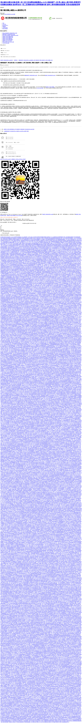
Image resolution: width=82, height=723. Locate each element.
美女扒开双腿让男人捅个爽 (62, 343)
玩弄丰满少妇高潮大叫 (70, 697)
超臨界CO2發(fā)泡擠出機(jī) (8, 39)
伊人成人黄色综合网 (45, 575)
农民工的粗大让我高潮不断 (52, 326)
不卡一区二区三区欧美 (35, 415)
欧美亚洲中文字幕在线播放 (24, 457)
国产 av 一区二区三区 (57, 491)
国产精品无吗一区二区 (50, 425)
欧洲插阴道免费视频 (62, 368)
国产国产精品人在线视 (14, 425)
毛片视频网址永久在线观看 (16, 561)
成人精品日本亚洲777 (73, 570)
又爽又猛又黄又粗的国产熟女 (43, 679)
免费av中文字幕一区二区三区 (32, 294)
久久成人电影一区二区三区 (55, 533)
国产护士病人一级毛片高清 (23, 707)
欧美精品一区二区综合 (64, 458)
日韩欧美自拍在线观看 (35, 509)
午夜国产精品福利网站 (69, 295)
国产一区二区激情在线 (50, 678)
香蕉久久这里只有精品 (25, 622)
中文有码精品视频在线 (7, 363)
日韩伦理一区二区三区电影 (9, 352)
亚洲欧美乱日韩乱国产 (25, 529)
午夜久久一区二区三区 (12, 300)
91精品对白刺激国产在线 (20, 579)
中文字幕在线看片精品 (6, 520)
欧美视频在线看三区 (53, 576)
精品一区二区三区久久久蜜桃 (18, 380)
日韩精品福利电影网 (20, 445)
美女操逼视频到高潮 (62, 296)
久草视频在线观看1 (12, 430)
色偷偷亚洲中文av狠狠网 (15, 312)
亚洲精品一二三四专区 (55, 458)
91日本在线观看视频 (13, 716)
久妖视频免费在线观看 (52, 476)
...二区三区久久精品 (40, 562)
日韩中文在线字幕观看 (18, 344)
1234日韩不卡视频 (35, 531)
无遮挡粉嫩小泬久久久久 (45, 410)
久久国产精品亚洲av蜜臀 (53, 377)
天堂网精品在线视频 (18, 458)
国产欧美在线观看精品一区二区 (59, 347)
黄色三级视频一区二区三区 (47, 625)
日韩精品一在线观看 (70, 301)
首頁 (3, 23)
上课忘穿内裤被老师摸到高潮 (57, 508)
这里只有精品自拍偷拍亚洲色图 (68, 571)
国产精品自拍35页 (67, 321)
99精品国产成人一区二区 (25, 550)
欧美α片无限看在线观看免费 (48, 347)
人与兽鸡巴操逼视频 (18, 657)
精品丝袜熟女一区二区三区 (22, 335)
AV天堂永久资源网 (58, 345)
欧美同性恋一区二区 (32, 303)
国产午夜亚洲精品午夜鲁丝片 (51, 669)
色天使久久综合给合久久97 (34, 336)
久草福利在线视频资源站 (46, 272)
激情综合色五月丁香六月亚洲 (25, 664)
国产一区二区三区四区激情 (41, 403)
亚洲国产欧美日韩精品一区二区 (39, 328)
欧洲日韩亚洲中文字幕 (27, 685)
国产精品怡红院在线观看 (23, 303)
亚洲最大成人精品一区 (24, 709)
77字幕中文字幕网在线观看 (20, 668)
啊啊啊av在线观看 (64, 355)
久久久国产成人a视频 (64, 387)
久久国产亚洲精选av (30, 541)
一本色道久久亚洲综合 (36, 489)
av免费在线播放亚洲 (11, 456)
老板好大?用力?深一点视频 (60, 316)
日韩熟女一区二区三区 (52, 249)
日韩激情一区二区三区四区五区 (68, 409)
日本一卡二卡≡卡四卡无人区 (75, 325)
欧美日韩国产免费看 (58, 349)
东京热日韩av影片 (7, 240)
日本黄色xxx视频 (24, 244)
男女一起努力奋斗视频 (18, 713)
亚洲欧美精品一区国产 (34, 528)
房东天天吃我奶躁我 (32, 393)
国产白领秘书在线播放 (73, 305)
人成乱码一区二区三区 (56, 676)
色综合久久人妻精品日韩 (18, 302)
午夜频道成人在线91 (58, 720)
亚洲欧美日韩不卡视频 (41, 437)
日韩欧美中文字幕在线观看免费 (13, 248)
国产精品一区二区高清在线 (20, 424)
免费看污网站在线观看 (72, 307)
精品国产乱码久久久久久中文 (41, 303)
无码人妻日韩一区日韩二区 (58, 353)
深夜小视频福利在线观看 (46, 662)
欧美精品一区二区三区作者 (13, 294)
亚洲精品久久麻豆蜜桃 (31, 493)
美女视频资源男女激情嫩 (48, 555)
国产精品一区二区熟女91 (24, 586)
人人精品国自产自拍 (40, 293)
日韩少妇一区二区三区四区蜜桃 (68, 551)
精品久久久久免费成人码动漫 (37, 245)
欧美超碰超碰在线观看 (54, 686)
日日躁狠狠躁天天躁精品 (67, 341)
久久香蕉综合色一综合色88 (11, 492)
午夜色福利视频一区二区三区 (17, 397)
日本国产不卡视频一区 (38, 314)
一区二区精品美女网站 (16, 632)
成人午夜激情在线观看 (45, 501)
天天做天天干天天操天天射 (32, 356)
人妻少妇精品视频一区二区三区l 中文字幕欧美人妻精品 (12, 498)
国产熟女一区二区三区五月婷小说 (34, 400)
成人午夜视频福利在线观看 (66, 497)
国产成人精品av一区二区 (47, 418)
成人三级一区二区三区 (77, 572)
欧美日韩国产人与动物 (8, 530)
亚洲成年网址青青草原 (34, 417)
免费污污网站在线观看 (14, 482)
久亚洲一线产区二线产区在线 (67, 302)
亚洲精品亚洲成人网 (20, 503)
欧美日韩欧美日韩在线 (77, 678)
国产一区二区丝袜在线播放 (25, 398)
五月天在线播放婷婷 (61, 469)
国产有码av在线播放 (11, 331)
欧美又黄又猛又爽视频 (37, 283)
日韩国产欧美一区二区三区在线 (56, 415)
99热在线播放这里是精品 (16, 343)
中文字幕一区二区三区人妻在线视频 (41, 249)
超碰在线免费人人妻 (62, 322)
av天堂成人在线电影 (42, 295)
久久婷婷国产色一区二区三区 (56, 461)
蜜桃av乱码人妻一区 (24, 293)
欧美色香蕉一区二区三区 (24, 262)
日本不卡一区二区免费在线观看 (39, 542)
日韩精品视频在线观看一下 (40, 496)
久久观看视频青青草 (68, 450)
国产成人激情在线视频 (68, 324)
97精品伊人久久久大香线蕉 (44, 568)
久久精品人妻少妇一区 (17, 390)
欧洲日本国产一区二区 (14, 520)
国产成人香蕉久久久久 (59, 431)
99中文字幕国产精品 (6, 672)
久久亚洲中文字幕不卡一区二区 (57, 300)
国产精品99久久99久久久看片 (59, 261)
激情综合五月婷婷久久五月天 (73, 317)
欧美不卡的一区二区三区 (25, 632)
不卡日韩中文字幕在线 (50, 471)
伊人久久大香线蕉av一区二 (28, 291)
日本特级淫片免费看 (33, 612)
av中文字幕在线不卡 (66, 656)
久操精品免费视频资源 (73, 460)
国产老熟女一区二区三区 (46, 683)
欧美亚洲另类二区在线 (63, 410)
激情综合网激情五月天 (74, 398)
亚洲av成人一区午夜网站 (30, 378)
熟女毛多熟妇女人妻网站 (42, 322)
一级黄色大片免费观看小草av (26, 325)
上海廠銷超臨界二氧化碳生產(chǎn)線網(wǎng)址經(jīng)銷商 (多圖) (16, 131)
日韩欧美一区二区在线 (74, 378)
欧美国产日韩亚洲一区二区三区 (68, 357)
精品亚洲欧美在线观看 (44, 248)
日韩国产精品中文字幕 (6, 346)
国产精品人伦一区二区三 (62, 543)
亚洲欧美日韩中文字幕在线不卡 (20, 518)
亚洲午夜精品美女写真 (9, 400)
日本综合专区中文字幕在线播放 (37, 600)
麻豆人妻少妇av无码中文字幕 (24, 538)
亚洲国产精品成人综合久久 (52, 612)
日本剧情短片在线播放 (63, 389)
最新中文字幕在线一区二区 (46, 352)
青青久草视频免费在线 (54, 408)
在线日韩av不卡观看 (39, 420)
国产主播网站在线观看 (18, 490)
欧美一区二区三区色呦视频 (48, 397)
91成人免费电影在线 (10, 372)
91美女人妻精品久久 (11, 544)
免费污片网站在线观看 (26, 375)
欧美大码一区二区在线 (24, 570)
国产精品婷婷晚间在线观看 (18, 265)
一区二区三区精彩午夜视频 (71, 568)
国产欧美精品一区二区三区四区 (27, 674)
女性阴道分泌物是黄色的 (42, 612)
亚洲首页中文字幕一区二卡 (39, 604)
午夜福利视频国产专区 (11, 306)
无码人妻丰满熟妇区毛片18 (19, 410)
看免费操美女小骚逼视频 (65, 352)
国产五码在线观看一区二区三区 (35, 387)
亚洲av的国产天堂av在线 (38, 334)
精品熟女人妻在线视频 (19, 507)
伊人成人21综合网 (12, 384)
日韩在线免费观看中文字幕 (65, 665)
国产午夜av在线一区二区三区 (8, 349)
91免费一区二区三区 (11, 460)
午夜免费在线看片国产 (57, 627)
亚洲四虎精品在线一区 (71, 657)
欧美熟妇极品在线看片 (54, 575)
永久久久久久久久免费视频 (71, 471)
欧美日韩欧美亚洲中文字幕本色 (24, 290)
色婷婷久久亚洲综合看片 (24, 612)
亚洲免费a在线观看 (74, 358)
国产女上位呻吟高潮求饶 (16, 661)
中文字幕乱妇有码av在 (55, 592)
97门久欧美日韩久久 (44, 363)
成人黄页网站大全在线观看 (7, 321)
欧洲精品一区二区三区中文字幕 (10, 436)
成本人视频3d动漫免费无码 (12, 378)
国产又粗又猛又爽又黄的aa (71, 522)
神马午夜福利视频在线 (60, 529)
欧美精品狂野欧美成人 (57, 455)
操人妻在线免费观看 (72, 253)
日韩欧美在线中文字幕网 (21, 626)
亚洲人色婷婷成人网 (74, 283)
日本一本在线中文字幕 (77, 486)
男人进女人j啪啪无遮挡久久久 (75, 407)
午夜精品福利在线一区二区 (27, 379)
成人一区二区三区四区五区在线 (37, 375)
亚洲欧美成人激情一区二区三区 (66, 269)
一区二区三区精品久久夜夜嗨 (5, 389)
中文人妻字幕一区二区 (31, 496)
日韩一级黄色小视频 (15, 452)
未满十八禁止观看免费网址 (33, 447)
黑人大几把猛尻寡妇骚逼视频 (47, 353)
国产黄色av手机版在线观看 (68, 318)
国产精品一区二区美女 (63, 408)
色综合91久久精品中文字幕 (8, 386)
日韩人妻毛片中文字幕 (38, 424)
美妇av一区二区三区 (61, 419)
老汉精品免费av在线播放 (20, 362)
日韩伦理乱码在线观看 (58, 571)
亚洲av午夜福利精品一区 (72, 545)
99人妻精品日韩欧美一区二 (36, 657)
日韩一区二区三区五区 (23, 604)
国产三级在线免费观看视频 (22, 396)
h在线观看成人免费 (29, 297)
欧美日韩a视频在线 (10, 554)
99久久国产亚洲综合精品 (49, 282)
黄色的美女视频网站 (36, 719)
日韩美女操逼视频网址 (39, 414)
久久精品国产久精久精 (23, 341)
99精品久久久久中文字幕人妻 (27, 385)
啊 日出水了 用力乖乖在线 (11, 284)
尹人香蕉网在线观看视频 (35, 519)
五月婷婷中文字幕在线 (36, 480)
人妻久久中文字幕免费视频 (54, 459)
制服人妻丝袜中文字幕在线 (71, 562)
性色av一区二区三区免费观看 (41, 331)
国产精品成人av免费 (21, 409)
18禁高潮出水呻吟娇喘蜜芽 (16, 385)
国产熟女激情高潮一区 (18, 386)
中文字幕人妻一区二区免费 (20, 625)
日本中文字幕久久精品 (23, 479)
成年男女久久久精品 (69, 486)
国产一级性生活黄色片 (26, 481)
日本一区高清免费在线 (26, 307)
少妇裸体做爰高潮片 (66, 550)
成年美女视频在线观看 (35, 552)
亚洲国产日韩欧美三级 (18, 357)
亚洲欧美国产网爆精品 (17, 698)
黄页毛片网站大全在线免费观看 (73, 322)
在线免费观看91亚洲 (32, 374)
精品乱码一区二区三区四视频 (10, 719)
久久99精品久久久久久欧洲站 (12, 399)
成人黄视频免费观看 (19, 466)
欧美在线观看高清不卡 (11, 356)
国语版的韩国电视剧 (61, 310)
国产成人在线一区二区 (27, 465)
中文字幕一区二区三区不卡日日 (21, 617)
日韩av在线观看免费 (52, 399)
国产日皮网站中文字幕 (60, 569)
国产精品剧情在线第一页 (55, 355)
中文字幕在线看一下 (50, 261)
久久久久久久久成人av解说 (61, 573)
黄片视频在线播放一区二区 (15, 325)
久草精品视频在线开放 (61, 591)
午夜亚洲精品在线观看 (4, 270)
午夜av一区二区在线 (27, 466)
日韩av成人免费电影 (66, 334)
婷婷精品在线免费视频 (74, 627)
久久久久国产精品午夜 (75, 662)
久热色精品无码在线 (28, 719)
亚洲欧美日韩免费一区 (55, 599)
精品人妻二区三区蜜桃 (25, 530)
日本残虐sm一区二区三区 (63, 677)
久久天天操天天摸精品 (16, 365)
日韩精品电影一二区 (64, 537)
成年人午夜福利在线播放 (59, 356)
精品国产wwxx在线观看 (39, 518)
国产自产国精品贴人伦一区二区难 (46, 406)
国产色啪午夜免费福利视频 (65, 245)
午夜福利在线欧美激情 (26, 499)
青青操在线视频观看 (63, 380)
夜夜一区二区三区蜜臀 (65, 378)
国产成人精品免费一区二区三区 (62, 520)
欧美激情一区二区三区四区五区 (55, 421)
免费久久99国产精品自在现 (62, 633)
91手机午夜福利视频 (71, 346)
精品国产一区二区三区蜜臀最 (27, 418)
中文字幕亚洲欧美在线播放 (20, 331)
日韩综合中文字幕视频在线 (11, 388)
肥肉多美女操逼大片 (69, 476)
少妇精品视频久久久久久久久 (17, 574)
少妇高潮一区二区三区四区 (65, 616)
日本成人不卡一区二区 (58, 358)
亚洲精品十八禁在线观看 (74, 477)
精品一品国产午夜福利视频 (35, 446)
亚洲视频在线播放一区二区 (64, 414)
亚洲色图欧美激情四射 (73, 466)
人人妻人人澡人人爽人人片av (34, 342)
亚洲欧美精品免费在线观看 (74, 601)
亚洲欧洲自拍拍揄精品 (31, 251)
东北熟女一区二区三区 (19, 580)
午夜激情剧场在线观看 (42, 326)
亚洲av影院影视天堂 (31, 335)
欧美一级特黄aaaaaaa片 (76, 349)
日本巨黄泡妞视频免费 (54, 365)
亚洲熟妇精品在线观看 (61, 240)
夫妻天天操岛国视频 (63, 599)
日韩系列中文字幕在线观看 (49, 560)
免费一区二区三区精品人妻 (57, 551)
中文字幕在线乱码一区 (10, 467)
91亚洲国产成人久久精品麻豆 (72, 285)
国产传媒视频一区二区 (51, 520)
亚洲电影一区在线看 (31, 274)
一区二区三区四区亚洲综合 (7, 501)
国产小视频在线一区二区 (29, 524)
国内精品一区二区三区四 (52, 442)
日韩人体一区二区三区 (36, 363)
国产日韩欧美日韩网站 (68, 482)
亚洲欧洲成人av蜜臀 (38, 337)
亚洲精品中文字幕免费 (35, 537)
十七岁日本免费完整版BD (40, 554)
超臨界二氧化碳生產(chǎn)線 (50, 75)
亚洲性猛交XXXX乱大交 (67, 304)
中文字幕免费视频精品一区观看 (46, 719)
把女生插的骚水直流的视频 (43, 428)
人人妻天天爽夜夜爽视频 (5, 373)
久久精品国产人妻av (16, 519)
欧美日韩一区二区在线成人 (7, 655)
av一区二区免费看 (16, 403)
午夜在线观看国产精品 (66, 470)
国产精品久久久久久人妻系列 (21, 593)
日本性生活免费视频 (18, 533)
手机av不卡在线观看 (17, 530)
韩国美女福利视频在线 (20, 468)
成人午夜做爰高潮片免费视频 (59, 555)
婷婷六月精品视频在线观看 (27, 416)
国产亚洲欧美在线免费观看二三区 (67, 440)
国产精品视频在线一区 (36, 655)
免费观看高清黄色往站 (4, 384)
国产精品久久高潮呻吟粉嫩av (27, 369)
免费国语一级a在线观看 (47, 497)
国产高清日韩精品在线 (48, 508)
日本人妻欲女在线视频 (24, 256)
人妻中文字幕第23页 (16, 276)
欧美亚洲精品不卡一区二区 (10, 645)
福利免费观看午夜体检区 (33, 295)
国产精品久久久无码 (60, 364)
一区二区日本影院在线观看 (19, 426)
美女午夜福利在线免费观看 (5, 238)
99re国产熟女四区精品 (70, 591)
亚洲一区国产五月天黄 (8, 336)
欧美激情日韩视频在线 (49, 378)
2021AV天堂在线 (45, 376)
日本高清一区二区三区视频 (7, 646)
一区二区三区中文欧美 (45, 499)
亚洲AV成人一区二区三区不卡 (21, 462)
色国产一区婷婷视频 (4, 292)
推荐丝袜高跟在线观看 (60, 399)
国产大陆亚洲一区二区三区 (33, 487)
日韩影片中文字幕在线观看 (31, 315)
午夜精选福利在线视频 (6, 261)
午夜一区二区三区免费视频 (9, 504)
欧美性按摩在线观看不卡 (76, 383)
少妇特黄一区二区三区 (71, 296)
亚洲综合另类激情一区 (27, 560)
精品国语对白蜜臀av (5, 253)
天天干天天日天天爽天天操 (66, 250)
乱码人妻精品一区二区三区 (50, 431)
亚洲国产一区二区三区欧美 (71, 276)
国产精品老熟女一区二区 (7, 488)
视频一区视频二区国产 (19, 489)
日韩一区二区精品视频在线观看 (62, 429)
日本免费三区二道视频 (76, 338)
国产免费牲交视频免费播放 (5, 561)
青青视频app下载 (3, 408)
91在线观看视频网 (9, 390)
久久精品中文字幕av (35, 296)
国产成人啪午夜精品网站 (60, 295)
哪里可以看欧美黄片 (57, 238)
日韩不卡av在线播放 (15, 564)
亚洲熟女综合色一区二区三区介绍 (30, 442)
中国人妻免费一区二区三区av (45, 279)
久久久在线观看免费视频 (7, 367)
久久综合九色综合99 (5, 417)
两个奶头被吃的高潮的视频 (53, 441)
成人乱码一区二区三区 (33, 373)
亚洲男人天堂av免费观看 (27, 676)
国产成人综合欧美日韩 (20, 524)
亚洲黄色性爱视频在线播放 (21, 356)
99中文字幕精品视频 (21, 270)
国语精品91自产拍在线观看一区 (21, 493)
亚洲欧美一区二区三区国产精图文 (13, 545)
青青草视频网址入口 (42, 417)
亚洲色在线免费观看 (17, 624)
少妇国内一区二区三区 (41, 471)
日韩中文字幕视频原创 (62, 280)
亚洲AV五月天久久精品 (17, 710)
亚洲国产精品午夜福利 (10, 473)
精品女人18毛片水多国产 (27, 352)
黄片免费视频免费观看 (59, 531)
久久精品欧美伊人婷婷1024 (71, 270)
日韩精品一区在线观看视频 (73, 447)
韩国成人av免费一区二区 (22, 253)
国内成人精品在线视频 (31, 492)
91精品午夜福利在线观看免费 (58, 473)
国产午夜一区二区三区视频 (14, 667)
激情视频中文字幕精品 (14, 543)
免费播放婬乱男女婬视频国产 (43, 700)
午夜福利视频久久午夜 (59, 478)
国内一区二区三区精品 (36, 332)
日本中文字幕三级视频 (40, 482)
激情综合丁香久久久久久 (59, 417)
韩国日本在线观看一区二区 (56, 283)
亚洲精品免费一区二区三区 (29, 239)
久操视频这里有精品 (37, 646)
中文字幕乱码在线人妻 (45, 668)
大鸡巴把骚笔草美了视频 (11, 304)
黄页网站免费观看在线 (45, 344)
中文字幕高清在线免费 (52, 311)
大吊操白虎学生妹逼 (9, 589)
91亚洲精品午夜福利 (37, 490)
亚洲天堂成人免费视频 (14, 479)
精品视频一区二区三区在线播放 (25, 421)
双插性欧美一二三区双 (54, 552)
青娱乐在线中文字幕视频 (44, 467)
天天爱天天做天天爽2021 (27, 533)
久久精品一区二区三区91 (48, 274)
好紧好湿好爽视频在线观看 (76, 297)
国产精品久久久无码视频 (22, 275)
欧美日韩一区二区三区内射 (62, 317)
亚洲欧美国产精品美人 (16, 389)
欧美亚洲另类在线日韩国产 (33, 399)
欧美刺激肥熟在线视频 (16, 387)
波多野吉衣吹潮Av (50, 374)
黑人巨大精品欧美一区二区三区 (51, 542)
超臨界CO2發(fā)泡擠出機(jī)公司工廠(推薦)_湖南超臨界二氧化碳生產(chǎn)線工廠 (19, 129)
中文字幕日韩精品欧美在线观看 (44, 596)
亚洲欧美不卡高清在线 (26, 367)
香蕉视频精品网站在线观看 (55, 390)
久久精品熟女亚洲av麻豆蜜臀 (44, 528)
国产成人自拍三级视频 (61, 476)
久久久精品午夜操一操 (68, 489)
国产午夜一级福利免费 (62, 679)
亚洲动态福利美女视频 (31, 623)
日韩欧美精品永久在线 (4, 251)
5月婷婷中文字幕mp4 (71, 548)
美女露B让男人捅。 (30, 314)
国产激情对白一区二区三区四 (5, 661)
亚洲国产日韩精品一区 (26, 491)
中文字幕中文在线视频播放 (8, 542)
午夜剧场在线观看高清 (28, 281)
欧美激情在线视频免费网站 (50, 316)
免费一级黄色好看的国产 (15, 240)
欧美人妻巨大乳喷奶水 (9, 410)
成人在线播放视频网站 (46, 503)
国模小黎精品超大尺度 (19, 337)
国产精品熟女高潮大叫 (42, 648)
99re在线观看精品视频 (14, 672)
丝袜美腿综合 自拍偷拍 (41, 255)
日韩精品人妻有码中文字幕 (42, 374)
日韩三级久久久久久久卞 (19, 554)
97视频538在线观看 (27, 332)
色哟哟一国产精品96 (7, 269)
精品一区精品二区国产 (66, 342)
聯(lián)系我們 (5, 28)
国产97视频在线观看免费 (14, 250)
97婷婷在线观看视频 (76, 510)
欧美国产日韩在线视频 (44, 389)
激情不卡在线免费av (50, 354)
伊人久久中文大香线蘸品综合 (58, 406)
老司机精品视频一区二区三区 (51, 448)
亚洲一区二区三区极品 (46, 387)
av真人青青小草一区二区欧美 (15, 583)
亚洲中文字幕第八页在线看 (7, 355)
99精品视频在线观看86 (11, 466)
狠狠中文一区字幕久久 (56, 579)
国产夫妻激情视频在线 (74, 334)
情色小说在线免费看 (70, 542)
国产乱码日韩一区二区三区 (31, 292)
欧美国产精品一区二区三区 (12, 682)
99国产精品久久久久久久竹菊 (28, 486)
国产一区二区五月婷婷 (65, 703)
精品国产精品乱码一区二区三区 (18, 442)
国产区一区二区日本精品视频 (72, 686)
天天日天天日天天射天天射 (13, 512)
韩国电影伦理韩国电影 (23, 439)
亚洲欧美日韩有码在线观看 (72, 336)
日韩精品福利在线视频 (34, 305)
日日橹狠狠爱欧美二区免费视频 (39, 645)
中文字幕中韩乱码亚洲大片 (66, 634)
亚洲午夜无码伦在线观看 (34, 699)
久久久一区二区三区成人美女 (34, 242)
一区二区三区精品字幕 (4, 439)
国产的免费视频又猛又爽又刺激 (69, 327)
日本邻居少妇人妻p (46, 617)
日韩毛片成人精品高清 (38, 715)
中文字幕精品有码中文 (62, 290)
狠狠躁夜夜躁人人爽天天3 (76, 265)
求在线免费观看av (36, 674)
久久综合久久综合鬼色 (55, 325)
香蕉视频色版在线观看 (47, 594)
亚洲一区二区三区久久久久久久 (7, 510)
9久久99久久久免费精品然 (42, 534)
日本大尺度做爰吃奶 (68, 328)
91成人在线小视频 (26, 658)
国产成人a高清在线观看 (13, 699)
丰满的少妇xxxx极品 (54, 601)
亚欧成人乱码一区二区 (45, 585)
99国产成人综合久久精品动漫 (75, 707)
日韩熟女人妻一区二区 (35, 343)
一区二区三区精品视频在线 (21, 273)
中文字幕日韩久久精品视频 (56, 622)
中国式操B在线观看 (16, 321)
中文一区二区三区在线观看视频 (10, 404)
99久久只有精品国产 (62, 275)
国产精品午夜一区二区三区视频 (65, 596)
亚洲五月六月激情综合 (68, 293)
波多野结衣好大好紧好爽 (26, 509)
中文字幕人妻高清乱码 (14, 338)
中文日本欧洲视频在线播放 (61, 303)
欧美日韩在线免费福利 (50, 496)
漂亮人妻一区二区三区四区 (64, 477)
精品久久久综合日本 (40, 341)
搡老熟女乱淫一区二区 (39, 254)
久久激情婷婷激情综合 (52, 641)
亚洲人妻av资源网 (66, 663)
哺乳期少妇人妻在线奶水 (26, 540)
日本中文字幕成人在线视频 (45, 262)
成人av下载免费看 (30, 280)
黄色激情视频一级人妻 (18, 630)
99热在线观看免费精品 (31, 358)
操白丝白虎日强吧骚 (55, 605)
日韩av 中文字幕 (45, 466)
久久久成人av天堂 (25, 336)
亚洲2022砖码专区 (77, 666)
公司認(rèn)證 (5, 27)
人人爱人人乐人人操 (14, 405)
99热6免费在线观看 (34, 243)
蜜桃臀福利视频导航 (10, 657)
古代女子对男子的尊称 (39, 304)
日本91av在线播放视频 (18, 523)
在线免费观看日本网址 (50, 327)
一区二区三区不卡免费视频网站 (35, 300)
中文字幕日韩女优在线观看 (45, 632)
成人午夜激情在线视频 (70, 368)
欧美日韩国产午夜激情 (56, 719)
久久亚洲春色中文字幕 (60, 252)
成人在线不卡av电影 (21, 318)
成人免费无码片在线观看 (65, 375)
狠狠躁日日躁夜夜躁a (22, 679)
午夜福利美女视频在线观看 (20, 297)
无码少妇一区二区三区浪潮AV (69, 581)
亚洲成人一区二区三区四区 (7, 477)
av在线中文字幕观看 (47, 334)
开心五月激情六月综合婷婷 (45, 537)
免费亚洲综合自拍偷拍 (62, 362)
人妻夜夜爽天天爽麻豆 (31, 254)
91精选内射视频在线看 (16, 244)
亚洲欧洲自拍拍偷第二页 (52, 710)
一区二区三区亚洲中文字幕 (32, 521)
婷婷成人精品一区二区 (57, 600)
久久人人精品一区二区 (18, 560)
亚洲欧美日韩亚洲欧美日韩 (35, 346)
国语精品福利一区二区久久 (47, 287)
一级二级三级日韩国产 (14, 341)
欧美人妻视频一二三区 (10, 576)
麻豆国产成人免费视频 (27, 489)
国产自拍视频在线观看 (66, 465)
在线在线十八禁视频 (66, 626)
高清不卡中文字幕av (8, 506)
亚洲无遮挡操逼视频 (72, 400)
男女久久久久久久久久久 (32, 317)
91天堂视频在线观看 (18, 575)
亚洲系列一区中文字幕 (17, 472)
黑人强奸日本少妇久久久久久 (46, 491)
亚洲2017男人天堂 (54, 503)
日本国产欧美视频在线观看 (73, 561)
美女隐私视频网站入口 (72, 700)
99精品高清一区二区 (16, 241)
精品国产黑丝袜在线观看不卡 (12, 553)
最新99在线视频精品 (47, 493)
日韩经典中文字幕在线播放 (40, 506)
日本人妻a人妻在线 (27, 513)
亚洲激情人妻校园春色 (65, 579)
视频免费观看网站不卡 (11, 548)
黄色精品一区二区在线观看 (29, 260)
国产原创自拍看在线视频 (56, 594)
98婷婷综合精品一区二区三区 (72, 554)
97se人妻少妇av (71, 462)
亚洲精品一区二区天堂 (4, 264)
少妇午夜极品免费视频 (49, 239)
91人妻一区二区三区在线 (26, 390)
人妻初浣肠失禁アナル (48, 304)
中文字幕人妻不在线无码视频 (52, 322)
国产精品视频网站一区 (32, 669)
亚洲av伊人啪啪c (34, 522)
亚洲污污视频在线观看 (50, 276)
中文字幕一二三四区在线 (5, 543)
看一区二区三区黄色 (46, 280)
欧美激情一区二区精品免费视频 (42, 256)
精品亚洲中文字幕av (55, 427)
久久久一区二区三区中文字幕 (12, 538)
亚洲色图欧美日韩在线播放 (10, 297)
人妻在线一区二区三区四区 (49, 264)
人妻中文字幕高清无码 (30, 687)
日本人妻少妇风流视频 (19, 383)
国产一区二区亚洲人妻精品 (49, 654)
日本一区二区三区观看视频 (46, 355)
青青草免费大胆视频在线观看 (52, 244)
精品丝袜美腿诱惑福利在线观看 (47, 416)
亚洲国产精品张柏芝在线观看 (27, 238)
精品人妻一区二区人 (32, 256)
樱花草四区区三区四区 (31, 306)
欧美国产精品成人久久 (11, 568)
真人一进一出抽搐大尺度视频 (18, 646)
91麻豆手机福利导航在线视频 (73, 613)
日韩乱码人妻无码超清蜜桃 (33, 322)
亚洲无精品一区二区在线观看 (38, 379)
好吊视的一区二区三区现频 (44, 301)
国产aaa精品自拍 (45, 653)
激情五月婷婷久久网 (21, 345)
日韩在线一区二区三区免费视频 (60, 281)
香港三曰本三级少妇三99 (25, 305)
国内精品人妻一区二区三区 (48, 314)
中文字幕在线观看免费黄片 (75, 418)
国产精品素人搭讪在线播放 (76, 242)
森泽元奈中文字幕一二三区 (58, 304)
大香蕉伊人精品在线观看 (26, 243)
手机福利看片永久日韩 (30, 654)
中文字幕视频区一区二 (39, 264)
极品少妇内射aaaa (66, 456)
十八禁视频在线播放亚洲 (35, 644)
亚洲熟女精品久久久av (33, 457)
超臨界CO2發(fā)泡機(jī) (50, 86)
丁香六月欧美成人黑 (77, 604)
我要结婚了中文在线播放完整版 (46, 530)
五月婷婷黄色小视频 (28, 480)
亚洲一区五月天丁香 (76, 302)
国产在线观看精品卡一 (27, 655)
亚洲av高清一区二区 (58, 265)
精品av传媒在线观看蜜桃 (33, 338)
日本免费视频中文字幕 (20, 697)
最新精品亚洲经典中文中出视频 (19, 354)
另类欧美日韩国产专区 (10, 658)
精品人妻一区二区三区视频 (17, 375)
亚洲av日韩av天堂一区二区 (69, 457)
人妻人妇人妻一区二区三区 (33, 241)
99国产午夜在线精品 (68, 669)
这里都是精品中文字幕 (4, 293)
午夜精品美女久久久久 (58, 318)
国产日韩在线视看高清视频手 (36, 455)
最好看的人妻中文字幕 (18, 532)
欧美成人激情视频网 (15, 269)
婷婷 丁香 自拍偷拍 (29, 409)
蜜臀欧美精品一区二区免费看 (50, 252)
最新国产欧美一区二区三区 (45, 622)
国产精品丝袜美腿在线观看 (29, 265)
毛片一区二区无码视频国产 (43, 447)
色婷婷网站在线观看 (72, 369)
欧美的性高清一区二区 (44, 377)
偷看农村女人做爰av (52, 376)
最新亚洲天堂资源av (8, 287)
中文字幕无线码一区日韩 (13, 439)
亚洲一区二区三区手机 (20, 245)
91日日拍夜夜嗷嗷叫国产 (23, 672)
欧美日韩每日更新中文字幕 (36, 498)
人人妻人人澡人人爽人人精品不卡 (40, 284)
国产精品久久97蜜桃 (75, 470)
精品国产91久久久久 (13, 450)
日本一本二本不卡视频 (17, 589)
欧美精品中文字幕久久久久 (35, 610)
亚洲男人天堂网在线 (51, 338)
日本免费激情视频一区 (66, 283)
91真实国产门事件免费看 (65, 667)
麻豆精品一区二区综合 (10, 310)
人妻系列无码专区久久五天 (35, 438)
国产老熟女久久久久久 (24, 242)
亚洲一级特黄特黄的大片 (34, 636)
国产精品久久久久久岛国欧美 (17, 501)
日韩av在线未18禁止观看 (54, 501)
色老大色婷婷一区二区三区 (76, 250)
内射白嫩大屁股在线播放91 (29, 507)
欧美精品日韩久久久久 (70, 514)
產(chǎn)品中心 (5, 25)
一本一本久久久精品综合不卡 (70, 239)
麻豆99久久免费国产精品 (39, 378)
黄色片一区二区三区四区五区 (28, 506)
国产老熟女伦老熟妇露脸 (26, 407)
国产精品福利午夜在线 (39, 524)
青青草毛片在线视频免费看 (38, 630)
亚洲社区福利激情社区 (49, 328)
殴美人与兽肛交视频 (39, 263)
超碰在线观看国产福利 (9, 584)
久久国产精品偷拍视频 (14, 457)
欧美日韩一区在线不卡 (35, 279)
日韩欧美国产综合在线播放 (30, 527)
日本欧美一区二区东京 (39, 470)
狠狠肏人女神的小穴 (34, 290)
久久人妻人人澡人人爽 (28, 544)
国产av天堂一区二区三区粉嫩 (22, 374)
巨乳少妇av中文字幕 (23, 274)
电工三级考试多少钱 (41, 590)
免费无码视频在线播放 (58, 620)
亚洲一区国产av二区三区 (59, 506)
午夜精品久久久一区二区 (19, 599)
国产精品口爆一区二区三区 (21, 696)
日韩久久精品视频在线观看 (15, 296)
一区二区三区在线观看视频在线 (37, 259)
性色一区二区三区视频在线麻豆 (71, 524)
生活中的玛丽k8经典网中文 (64, 337)
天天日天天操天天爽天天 (75, 502)
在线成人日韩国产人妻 (43, 338)
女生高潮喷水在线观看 (24, 250)
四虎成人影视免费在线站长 (72, 565)
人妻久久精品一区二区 (15, 333)
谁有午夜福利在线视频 (21, 249)
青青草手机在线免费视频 (46, 283)
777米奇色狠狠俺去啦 (29, 366)
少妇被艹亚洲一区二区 (6, 509)
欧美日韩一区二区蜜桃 (69, 255)
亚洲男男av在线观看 (21, 620)
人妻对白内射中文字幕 (72, 501)
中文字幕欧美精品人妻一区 (38, 285)
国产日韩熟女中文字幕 (71, 559)
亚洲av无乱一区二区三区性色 (24, 662)
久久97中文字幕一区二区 (13, 469)
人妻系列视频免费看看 (31, 682)
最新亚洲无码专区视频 (10, 414)
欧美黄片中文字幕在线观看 (76, 468)
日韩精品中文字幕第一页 (20, 394)
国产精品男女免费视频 (55, 410)
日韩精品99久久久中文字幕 (70, 310)
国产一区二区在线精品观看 (33, 276)
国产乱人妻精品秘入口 (72, 564)
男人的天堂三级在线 (33, 673)
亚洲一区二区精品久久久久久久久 (26, 429)
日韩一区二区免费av (8, 710)
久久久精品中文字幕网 (23, 553)
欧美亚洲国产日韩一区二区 (10, 420)
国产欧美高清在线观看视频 (70, 376)
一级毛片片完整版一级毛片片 (69, 517)
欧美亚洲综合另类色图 (44, 674)
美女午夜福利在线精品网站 (20, 549)
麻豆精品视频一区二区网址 (28, 353)
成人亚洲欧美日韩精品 (76, 263)
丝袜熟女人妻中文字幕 (8, 262)
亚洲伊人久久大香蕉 (71, 523)
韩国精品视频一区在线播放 (75, 438)
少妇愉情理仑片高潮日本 (44, 240)
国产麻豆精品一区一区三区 (67, 496)
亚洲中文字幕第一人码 (70, 451)
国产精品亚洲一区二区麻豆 (72, 326)
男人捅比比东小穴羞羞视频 (48, 504)
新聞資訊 (4, 26)
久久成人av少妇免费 (40, 539)
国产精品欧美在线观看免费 (74, 683)
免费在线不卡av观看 (65, 676)
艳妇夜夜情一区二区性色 (50, 295)
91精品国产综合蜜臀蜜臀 (21, 284)
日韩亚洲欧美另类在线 (39, 527)
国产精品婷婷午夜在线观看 (14, 376)
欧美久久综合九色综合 (43, 472)
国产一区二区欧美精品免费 (28, 683)
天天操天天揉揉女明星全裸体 (37, 435)
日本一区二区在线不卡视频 (75, 251)
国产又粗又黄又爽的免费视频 (38, 383)
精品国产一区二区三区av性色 (20, 306)
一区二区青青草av (17, 674)
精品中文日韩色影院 (49, 409)
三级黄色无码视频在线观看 (26, 641)
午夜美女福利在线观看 (50, 356)
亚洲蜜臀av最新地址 (63, 624)
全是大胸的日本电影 (55, 414)
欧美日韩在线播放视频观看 (42, 442)
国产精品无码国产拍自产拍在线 (12, 275)
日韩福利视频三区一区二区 (54, 446)
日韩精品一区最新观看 (10, 254)
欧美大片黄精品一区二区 (5, 419)
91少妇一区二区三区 (39, 579)
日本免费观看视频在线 (37, 380)
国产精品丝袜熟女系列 (72, 467)
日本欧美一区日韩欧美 (72, 286)
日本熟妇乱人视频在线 (22, 263)
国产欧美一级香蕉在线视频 (44, 253)
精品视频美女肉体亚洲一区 (40, 642)
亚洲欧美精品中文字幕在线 (13, 342)
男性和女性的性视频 (65, 655)
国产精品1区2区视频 (32, 562)
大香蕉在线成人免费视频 (7, 239)
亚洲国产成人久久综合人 (64, 325)
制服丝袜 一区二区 (36, 558)
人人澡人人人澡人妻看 (12, 694)
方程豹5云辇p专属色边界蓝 (71, 710)
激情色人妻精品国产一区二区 (35, 434)
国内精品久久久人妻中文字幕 (50, 482)
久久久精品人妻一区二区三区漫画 (49, 286)
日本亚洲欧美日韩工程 (58, 274)
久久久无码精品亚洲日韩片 (18, 287)
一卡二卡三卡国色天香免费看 (14, 293)
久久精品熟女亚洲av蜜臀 (27, 302)
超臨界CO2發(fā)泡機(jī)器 (7, 38)
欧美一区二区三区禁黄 (4, 699)
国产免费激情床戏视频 (30, 249)
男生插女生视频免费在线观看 (38, 502)
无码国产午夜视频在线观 (16, 717)
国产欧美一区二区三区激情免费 (44, 603)
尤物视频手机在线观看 (11, 447)
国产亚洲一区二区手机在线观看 (55, 398)
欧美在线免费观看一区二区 (43, 333)
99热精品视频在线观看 (69, 261)
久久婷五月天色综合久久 (66, 600)
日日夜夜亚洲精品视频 (64, 460)
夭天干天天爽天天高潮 (23, 469)
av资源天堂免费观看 (13, 335)
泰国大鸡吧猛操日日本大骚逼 (16, 435)
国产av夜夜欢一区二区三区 (50, 506)
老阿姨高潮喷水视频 (41, 510)
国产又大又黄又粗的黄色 (41, 354)
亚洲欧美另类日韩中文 (15, 429)
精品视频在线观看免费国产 (15, 595)
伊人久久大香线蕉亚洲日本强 (46, 465)
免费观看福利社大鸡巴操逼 (28, 584)
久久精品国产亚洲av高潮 (48, 238)
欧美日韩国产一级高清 (61, 653)
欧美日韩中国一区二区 (65, 251)
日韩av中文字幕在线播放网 (43, 307)
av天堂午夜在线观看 (70, 549)
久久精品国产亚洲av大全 (11, 314)
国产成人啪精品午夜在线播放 (40, 511)
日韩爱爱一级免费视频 (65, 407)
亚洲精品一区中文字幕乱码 (74, 592)
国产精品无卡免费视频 (31, 511)
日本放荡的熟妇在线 (59, 294)
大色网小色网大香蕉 (10, 695)
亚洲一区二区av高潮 (76, 482)
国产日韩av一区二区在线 (57, 468)
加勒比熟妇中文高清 (5, 316)
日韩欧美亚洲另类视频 (20, 304)
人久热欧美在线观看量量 (59, 539)
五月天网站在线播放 (55, 332)
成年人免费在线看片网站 (49, 604)
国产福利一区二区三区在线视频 (46, 703)
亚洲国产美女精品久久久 (21, 327)
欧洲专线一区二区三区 (19, 272)
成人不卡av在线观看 (61, 248)
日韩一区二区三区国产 (56, 411)
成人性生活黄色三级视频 (46, 385)
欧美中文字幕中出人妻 (37, 366)
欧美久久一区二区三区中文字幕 (41, 359)
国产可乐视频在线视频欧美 (40, 593)
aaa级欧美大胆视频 (10, 541)
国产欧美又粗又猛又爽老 (11, 569)
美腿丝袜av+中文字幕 (25, 365)
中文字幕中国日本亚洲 (39, 386)
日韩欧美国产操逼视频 (71, 303)
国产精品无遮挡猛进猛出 (69, 373)
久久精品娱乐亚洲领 (4, 342)
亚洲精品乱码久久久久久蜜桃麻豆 (21, 323)
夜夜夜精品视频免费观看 (76, 372)
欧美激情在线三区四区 (13, 290)
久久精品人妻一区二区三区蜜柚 (13, 428)
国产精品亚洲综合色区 (19, 558)
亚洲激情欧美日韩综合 (52, 611)
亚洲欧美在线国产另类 (32, 591)
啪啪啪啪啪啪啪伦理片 (31, 678)
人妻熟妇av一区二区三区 (61, 313)
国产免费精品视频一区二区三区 (13, 242)
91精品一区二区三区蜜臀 (23, 295)
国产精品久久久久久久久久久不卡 (66, 512)
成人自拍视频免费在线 (4, 476)
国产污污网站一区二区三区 (70, 384)
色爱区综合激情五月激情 (6, 429)
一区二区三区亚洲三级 (61, 542)
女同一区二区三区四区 (42, 290)
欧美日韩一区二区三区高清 (31, 569)
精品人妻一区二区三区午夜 (62, 658)
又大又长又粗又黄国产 (67, 620)
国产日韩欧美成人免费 (19, 467)
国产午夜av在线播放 (12, 579)
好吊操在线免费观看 (58, 425)
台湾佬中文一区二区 (60, 687)
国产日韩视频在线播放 (19, 414)
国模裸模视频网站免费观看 (41, 652)
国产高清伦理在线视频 (6, 312)
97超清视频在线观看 (37, 291)
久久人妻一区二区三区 (64, 332)
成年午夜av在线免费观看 (59, 373)
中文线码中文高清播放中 (60, 452)
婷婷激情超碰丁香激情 (59, 338)
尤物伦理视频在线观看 (10, 458)
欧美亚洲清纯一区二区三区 (59, 328)
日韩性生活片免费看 (72, 256)
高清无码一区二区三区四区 (47, 380)
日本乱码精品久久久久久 (7, 241)
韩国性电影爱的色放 (37, 410)
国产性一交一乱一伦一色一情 (75, 262)
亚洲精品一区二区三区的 (57, 409)
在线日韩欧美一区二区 (6, 435)
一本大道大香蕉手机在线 (5, 595)
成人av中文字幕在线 (62, 273)
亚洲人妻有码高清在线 (17, 367)
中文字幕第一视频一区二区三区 (36, 376)
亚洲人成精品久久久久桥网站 (44, 601)
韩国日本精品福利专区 (40, 565)
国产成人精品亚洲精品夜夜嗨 (29, 642)
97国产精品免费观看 (74, 421)
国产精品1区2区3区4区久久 (56, 483)
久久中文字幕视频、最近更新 (8, 434)
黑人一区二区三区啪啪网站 (31, 331)
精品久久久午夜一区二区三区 (23, 417)
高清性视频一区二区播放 (28, 715)
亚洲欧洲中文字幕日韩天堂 (46, 477)
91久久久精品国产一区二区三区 (60, 504)
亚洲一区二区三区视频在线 (73, 430)
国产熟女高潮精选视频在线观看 (65, 651)
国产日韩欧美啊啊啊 (11, 462)
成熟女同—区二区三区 (27, 363)
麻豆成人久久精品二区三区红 (12, 301)
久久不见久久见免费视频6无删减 (63, 249)
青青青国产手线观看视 (46, 716)
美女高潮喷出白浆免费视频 (40, 492)
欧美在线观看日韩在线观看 (28, 334)
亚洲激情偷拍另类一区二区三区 (72, 313)
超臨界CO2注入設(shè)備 (7, 40)
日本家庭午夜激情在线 (48, 254)
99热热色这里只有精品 (23, 317)
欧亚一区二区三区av (69, 395)
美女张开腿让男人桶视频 (50, 294)
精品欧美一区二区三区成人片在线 (22, 271)
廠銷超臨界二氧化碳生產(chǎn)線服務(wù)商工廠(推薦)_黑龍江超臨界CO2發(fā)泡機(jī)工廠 (35, 60)
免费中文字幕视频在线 (44, 641)
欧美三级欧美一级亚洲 (75, 667)
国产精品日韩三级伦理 (66, 254)
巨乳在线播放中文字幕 (57, 254)
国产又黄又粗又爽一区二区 (42, 362)
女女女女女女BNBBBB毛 (40, 682)
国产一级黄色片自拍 (28, 408)
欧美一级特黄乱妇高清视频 (74, 595)
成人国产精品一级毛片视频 (45, 483)
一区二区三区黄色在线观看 (64, 365)
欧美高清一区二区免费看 (56, 465)
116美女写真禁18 (57, 263)
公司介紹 (4, 24)
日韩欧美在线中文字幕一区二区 (13, 600)
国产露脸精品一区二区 (6, 686)
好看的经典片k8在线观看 (15, 550)
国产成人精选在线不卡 (11, 431)
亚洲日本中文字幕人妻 (31, 626)
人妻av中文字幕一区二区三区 (42, 545)
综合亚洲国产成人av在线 (40, 623)
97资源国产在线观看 (72, 243)
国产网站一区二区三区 (28, 410)
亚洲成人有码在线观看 (64, 241)
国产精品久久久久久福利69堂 (27, 283)
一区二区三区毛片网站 (6, 482)
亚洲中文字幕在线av (47, 414)
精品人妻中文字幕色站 (54, 717)
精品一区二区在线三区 (17, 283)
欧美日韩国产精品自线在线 (43, 706)
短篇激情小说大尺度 (70, 354)
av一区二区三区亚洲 (22, 425)
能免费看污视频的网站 (19, 585)
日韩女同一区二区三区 (73, 718)
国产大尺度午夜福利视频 (56, 420)
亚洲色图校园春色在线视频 (19, 349)
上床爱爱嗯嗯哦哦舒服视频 (24, 338)
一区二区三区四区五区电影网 (68, 436)
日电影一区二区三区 (75, 274)
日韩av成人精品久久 (31, 694)
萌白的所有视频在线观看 (68, 508)
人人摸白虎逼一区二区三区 (16, 438)
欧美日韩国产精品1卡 (11, 272)
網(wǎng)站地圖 (12, 14)
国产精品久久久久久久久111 (54, 269)
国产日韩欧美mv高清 (65, 511)
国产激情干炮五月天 (31, 275)
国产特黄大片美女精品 (12, 393)
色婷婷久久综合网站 (18, 372)
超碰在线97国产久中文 (40, 315)
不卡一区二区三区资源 (6, 446)
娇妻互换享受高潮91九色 (67, 584)
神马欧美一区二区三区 (65, 411)
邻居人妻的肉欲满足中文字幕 (51, 396)
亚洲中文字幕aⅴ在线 (6, 550)
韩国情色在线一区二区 (15, 570)
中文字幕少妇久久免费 (44, 513)
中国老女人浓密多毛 (44, 529)
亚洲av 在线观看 (46, 285)
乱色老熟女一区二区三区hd (23, 539)
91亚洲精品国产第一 (21, 427)
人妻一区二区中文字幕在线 (21, 314)
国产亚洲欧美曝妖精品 (18, 584)
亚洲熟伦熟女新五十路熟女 (76, 245)
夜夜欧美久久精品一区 (28, 380)
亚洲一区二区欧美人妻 (31, 316)
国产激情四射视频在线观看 (12, 581)
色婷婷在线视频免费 (39, 643)
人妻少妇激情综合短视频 (29, 364)
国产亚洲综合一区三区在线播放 (58, 489)
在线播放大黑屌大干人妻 (59, 255)
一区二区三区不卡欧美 (17, 336)
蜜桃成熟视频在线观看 (4, 667)
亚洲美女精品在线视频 (14, 253)
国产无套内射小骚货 (7, 385)
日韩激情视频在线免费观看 (32, 437)
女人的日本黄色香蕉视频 (65, 428)
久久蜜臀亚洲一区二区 (65, 398)
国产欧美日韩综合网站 (59, 645)
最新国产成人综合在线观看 (63, 244)
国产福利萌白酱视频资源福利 (71, 653)
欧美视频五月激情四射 (17, 562)
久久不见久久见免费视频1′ (18, 655)
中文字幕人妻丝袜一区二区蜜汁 (54, 428)
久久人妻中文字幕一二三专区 (72, 273)
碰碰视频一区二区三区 (11, 383)
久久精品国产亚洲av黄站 (22, 602)
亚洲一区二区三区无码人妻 (27, 594)
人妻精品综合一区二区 (71, 275)
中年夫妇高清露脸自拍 (66, 630)
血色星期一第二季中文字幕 (5, 656)
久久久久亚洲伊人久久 (40, 282)
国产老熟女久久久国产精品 (68, 652)
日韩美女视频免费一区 (60, 586)
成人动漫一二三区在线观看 (45, 461)
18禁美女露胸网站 (50, 550)
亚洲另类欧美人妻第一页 (54, 585)
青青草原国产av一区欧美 (22, 521)
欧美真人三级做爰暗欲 (75, 427)
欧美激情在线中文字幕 (70, 611)
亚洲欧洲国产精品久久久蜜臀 (71, 419)
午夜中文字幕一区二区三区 (66, 272)
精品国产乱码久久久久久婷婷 (28, 347)
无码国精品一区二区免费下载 (46, 400)
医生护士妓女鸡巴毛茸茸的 (72, 679)
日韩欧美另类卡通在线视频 (53, 635)
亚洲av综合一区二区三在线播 (45, 342)
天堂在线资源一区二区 (53, 395)
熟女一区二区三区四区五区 (62, 396)
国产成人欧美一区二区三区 (25, 395)
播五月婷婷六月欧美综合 (20, 285)
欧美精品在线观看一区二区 (75, 312)
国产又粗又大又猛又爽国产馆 (68, 416)
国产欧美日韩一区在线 (33, 561)
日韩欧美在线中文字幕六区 (56, 272)
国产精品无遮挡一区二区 (65, 287)
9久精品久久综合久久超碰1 (5, 551)
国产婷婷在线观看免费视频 (41, 313)
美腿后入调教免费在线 (74, 692)
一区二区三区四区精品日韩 (49, 544)
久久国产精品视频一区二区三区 (52, 437)
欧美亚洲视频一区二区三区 (70, 498)
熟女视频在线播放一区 (14, 417)
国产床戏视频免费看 (65, 262)
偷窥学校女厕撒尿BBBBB (48, 245)
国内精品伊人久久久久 (34, 301)
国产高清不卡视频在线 (8, 486)
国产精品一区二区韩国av (30, 430)
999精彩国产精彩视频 (59, 439)
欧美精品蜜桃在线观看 (16, 606)
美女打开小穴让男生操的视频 (28, 414)
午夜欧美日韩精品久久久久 (20, 460)
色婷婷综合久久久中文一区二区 (53, 648)
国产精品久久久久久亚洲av (29, 503)
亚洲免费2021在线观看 (71, 389)
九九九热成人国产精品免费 (7, 407)
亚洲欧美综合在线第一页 (64, 493)
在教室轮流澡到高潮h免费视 (47, 498)
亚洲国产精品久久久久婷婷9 (56, 662)
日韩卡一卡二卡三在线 (7, 244)
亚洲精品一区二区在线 (54, 528)
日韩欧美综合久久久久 (12, 327)
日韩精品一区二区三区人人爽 (12, 662)
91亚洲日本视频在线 (72, 331)
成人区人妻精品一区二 (70, 311)
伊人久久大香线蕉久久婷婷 (57, 366)
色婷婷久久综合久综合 (36, 599)
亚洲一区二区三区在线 (71, 518)
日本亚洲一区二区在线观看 (35, 538)
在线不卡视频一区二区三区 (49, 335)
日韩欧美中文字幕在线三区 (68, 580)
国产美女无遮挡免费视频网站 (46, 434)
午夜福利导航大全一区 (69, 284)
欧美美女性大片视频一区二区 (49, 260)
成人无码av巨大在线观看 (6, 307)
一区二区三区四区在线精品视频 (12, 603)
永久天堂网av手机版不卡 (7, 612)
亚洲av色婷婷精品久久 (61, 284)
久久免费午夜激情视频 (53, 615)
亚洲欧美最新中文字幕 (30, 286)
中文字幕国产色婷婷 (36, 429)
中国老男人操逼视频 (42, 294)
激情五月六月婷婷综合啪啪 (67, 367)
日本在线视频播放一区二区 (33, 450)
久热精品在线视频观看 (71, 717)
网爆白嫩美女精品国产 (58, 580)
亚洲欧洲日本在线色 (28, 488)
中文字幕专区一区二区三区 (44, 305)
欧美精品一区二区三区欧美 (55, 440)
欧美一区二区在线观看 (17, 418)
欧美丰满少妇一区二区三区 (60, 259)
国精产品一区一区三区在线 (40, 439)
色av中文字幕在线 (30, 617)
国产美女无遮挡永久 (76, 367)
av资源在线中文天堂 (47, 302)
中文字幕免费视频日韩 (13, 264)
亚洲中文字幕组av (18, 502)
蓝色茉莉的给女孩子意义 (35, 540)
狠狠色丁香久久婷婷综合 (68, 406)
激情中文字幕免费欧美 (54, 651)
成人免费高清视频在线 (74, 616)
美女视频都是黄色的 (45, 490)
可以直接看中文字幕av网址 (70, 689)
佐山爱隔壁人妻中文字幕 (48, 502)
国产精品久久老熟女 (37, 287)
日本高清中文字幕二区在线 (44, 368)
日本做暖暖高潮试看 (57, 541)
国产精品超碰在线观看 (33, 428)
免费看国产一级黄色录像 (40, 451)
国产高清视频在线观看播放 (39, 364)
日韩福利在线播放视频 (11, 359)
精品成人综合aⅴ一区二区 (38, 297)
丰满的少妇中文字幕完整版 (52, 602)
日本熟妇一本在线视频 (77, 304)
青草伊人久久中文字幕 (56, 251)
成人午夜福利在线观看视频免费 (65, 372)
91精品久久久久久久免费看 (7, 615)
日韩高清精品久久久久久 (25, 446)
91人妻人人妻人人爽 (10, 668)
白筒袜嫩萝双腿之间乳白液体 (53, 323)
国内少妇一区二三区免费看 (49, 265)
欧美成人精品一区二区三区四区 (37, 532)
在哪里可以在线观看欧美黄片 (41, 345)
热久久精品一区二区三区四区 (60, 471)
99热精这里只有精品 (72, 241)
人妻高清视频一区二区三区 (63, 305)
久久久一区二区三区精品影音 (10, 678)
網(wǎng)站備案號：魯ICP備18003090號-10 (8, 222)
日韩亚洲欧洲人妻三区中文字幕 (44, 241)
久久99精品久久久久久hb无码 (20, 541)
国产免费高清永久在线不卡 (65, 606)
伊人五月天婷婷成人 (70, 602)
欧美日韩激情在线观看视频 (52, 583)
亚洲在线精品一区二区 (44, 421)
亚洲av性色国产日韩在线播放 (66, 263)
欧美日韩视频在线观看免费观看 (20, 254)
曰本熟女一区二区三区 (6, 570)
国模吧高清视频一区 (30, 284)
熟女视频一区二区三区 (26, 368)
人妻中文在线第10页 (32, 720)
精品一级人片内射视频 (32, 266)
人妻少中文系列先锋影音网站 (22, 487)
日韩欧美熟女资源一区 (17, 411)
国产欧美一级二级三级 (27, 397)
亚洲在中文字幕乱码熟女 (45, 440)
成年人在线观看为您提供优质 (42, 405)
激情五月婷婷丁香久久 (7, 377)
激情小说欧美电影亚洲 (26, 259)
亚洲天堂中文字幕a (57, 511)
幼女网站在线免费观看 (28, 501)
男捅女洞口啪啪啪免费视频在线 (60, 354)
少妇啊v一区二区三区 (54, 243)
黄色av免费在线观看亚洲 (71, 264)
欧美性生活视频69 (24, 400)
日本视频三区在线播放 (71, 290)
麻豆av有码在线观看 (53, 699)
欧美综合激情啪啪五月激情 (69, 353)
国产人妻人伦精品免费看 (61, 270)
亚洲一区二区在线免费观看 (56, 302)
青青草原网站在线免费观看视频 (31, 510)
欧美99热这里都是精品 (36, 501)
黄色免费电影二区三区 (11, 362)
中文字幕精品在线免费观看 (76, 594)
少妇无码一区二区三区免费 (50, 514)
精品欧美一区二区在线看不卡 (20, 282)
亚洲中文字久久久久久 (62, 657)
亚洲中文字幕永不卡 (14, 573)
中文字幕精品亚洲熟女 (54, 253)
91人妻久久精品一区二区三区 (51, 522)
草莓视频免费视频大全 (20, 388)
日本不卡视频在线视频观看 (68, 294)
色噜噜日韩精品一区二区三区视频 (31, 559)
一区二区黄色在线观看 (30, 620)
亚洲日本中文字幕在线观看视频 (64, 437)
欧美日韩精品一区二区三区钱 (55, 540)
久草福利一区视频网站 (66, 638)
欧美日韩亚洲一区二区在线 (34, 564)
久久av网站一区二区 (17, 369)
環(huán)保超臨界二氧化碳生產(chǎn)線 (10, 33)
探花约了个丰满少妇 (77, 293)
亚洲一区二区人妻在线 (71, 280)
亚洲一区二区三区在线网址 (33, 269)
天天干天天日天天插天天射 (27, 328)
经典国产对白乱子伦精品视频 (16, 483)
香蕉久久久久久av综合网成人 (33, 253)
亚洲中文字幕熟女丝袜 (24, 605)
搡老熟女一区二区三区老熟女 (39, 324)
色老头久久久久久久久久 (51, 394)
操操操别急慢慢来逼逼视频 (43, 714)
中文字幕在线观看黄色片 (56, 445)
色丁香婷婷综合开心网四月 (61, 514)
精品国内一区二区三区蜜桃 (7, 283)
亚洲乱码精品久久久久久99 (41, 572)
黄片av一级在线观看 (24, 720)
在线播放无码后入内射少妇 (60, 403)
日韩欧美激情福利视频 (74, 638)
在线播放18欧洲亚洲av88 (15, 398)
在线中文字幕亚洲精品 (6, 644)
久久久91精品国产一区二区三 (43, 469)
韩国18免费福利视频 (32, 627)
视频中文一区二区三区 (11, 684)
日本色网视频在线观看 (34, 472)
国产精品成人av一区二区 (22, 264)
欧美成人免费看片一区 (15, 652)
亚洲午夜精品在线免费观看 (14, 395)
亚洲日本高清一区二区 (56, 407)
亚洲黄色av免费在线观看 (11, 527)
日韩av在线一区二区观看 (39, 555)
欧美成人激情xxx (13, 427)
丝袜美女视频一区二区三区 (43, 269)
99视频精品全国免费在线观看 (25, 497)
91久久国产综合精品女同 (43, 311)
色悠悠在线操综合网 (14, 521)
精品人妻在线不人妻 (17, 499)
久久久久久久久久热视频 (29, 677)
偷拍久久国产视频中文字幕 (21, 678)
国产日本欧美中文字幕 (71, 593)
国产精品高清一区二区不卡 (48, 600)
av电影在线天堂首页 (20, 404)
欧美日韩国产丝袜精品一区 (13, 601)
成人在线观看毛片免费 (67, 383)
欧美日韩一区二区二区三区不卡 (52, 554)
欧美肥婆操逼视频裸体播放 (16, 307)
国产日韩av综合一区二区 (72, 648)
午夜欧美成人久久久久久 (47, 407)
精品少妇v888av (53, 271)
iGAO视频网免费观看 (35, 467)
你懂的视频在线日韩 (39, 251)
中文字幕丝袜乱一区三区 (46, 517)
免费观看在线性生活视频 (14, 461)
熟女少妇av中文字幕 (62, 301)
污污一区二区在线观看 (11, 514)
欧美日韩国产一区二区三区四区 (60, 435)
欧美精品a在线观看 (33, 326)
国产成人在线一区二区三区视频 (14, 605)
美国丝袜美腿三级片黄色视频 (40, 436)
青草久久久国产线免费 (54, 285)
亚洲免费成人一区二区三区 (39, 318)
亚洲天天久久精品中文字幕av (49, 562)
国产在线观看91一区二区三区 (7, 674)
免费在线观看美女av (20, 571)
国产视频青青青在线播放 (57, 416)
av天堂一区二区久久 (61, 669)
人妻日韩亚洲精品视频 (68, 510)
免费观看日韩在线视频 (59, 260)
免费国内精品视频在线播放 (49, 720)
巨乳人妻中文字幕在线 (28, 646)
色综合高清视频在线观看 (28, 585)
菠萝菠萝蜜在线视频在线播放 (43, 717)
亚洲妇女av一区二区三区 (66, 461)
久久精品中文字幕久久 (48, 708)
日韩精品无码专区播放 (30, 310)
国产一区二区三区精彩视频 (68, 685)
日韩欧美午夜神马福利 (52, 481)
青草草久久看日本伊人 (57, 590)
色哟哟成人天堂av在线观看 (8, 630)
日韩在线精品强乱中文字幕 (63, 253)
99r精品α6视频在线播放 (75, 622)
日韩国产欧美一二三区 (35, 377)
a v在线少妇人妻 (3, 581)
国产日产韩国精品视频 (37, 272)
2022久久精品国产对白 (47, 460)
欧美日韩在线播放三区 (28, 272)
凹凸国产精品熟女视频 (24, 321)
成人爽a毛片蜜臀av (38, 695)
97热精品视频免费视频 (26, 657)
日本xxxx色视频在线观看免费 (8, 358)
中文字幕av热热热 (61, 576)
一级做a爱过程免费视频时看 (33, 568)
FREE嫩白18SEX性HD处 (67, 426)
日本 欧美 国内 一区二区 (63, 648)
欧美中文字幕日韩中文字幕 (38, 238)
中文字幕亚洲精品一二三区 (66, 424)
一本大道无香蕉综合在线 (55, 385)
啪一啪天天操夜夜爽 (18, 576)
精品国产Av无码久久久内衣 (61, 688)
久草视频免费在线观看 (58, 297)
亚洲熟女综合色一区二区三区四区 (74, 380)
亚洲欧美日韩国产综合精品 (75, 605)
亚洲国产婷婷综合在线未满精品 (9, 507)
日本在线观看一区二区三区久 (46, 489)
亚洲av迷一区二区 (5, 374)
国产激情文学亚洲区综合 (65, 279)
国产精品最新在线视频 (74, 249)
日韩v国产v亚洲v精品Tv (76, 341)
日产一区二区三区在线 (13, 476)
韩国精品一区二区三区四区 (66, 242)
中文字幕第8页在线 (11, 559)
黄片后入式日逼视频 (73, 696)
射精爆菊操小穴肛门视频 (75, 499)
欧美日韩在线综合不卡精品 (14, 274)
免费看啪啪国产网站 (54, 570)
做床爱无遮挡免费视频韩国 (18, 324)
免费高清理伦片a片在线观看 (7, 632)
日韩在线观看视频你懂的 (19, 281)
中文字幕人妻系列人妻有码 (50, 451)
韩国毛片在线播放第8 (75, 459)
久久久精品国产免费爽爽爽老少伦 (41, 430)
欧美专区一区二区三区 (10, 590)
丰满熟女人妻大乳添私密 (34, 581)
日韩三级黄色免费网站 (22, 280)
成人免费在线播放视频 (63, 446)
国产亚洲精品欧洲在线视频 (70, 271)
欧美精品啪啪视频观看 (19, 544)
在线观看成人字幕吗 (29, 285)
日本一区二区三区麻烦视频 (21, 514)
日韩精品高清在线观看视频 (75, 456)
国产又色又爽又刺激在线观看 (32, 462)
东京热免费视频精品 (56, 696)
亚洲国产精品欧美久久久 (9, 291)
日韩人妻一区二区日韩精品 (55, 537)
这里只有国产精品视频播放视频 (24, 279)
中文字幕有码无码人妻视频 (50, 349)
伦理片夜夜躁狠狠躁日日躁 (54, 363)
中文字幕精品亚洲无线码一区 (46, 291)
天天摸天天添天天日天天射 (75, 585)
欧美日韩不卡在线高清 (25, 661)
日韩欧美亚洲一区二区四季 (33, 469)
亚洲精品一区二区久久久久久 (50, 364)
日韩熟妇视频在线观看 (58, 341)
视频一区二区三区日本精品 (29, 337)
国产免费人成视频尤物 (74, 254)
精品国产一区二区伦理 (23, 261)
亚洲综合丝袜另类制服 (34, 615)
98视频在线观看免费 (20, 408)
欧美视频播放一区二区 (37, 575)
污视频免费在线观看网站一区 (27, 490)
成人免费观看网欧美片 (24, 333)
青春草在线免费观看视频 (40, 396)
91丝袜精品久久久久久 (58, 560)
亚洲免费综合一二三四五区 (71, 488)
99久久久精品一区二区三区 (49, 435)
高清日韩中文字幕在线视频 (69, 356)
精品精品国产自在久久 (44, 644)
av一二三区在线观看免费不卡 (48, 620)
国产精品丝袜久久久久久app (9, 424)
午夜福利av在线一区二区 (5, 263)
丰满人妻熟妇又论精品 (25, 387)
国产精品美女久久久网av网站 (56, 655)
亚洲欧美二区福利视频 (70, 504)
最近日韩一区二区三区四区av (53, 275)
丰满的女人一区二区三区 (51, 450)
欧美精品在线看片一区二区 (42, 266)
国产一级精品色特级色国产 (35, 530)
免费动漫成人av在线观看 (56, 418)
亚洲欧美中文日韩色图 (42, 522)
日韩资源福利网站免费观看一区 (8, 592)
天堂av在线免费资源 (77, 292)
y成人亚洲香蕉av (16, 256)
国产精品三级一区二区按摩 (55, 499)
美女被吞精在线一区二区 (31, 282)
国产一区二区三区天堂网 (75, 404)
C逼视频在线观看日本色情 (32, 449)
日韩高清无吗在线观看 (36, 488)
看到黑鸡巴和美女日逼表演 (30, 359)
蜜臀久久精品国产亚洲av (10, 493)
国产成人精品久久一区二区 (51, 631)
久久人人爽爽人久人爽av (20, 359)
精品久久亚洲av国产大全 (74, 314)
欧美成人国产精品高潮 (50, 559)
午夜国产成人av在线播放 (24, 428)
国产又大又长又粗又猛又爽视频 (47, 480)
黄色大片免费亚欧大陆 (11, 448)
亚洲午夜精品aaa (56, 664)
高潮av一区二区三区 (44, 398)
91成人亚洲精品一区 (36, 693)
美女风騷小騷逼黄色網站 (14, 421)
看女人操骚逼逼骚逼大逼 (5, 648)
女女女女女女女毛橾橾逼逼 (43, 595)
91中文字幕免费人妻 (68, 335)
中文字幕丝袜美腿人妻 (26, 583)
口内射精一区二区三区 (32, 471)
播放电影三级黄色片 (21, 687)
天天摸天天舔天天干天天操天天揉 (61, 430)
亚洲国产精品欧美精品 (34, 481)
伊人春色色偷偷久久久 (14, 295)
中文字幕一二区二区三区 (43, 399)
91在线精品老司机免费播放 (61, 451)
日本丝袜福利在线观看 (59, 327)
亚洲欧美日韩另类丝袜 (23, 449)
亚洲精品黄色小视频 (21, 565)
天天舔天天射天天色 (68, 338)
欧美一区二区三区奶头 (69, 555)
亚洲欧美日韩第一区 (9, 256)
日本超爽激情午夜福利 (47, 420)
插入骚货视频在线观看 (67, 478)
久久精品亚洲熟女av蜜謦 (9, 611)
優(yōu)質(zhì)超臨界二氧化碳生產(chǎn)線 (10, 35)
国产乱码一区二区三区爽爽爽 (10, 534)
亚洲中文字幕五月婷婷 (10, 334)
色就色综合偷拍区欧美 (63, 323)
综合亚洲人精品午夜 (16, 262)
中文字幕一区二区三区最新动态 (31, 534)
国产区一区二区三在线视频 (39, 697)
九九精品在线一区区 (73, 693)
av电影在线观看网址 (71, 633)
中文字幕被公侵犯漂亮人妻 (71, 612)
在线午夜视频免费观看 (54, 589)
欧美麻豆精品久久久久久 (54, 603)
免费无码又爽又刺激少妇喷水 (9, 558)
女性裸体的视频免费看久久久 (53, 359)
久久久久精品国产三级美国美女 (24, 301)
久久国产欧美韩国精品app (31, 425)
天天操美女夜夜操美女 (12, 292)
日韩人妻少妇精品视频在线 (35, 398)
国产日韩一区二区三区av (49, 341)
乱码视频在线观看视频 (63, 363)
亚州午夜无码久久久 (64, 467)
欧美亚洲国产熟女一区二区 (43, 710)
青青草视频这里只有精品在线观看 (38, 252)
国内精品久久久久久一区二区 (52, 462)
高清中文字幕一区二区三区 (7, 698)
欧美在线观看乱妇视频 (39, 620)
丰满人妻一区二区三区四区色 (74, 661)
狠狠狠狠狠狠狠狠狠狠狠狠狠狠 (43, 317)
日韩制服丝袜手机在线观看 (17, 355)
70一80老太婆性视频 (72, 344)
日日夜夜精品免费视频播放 (41, 292)
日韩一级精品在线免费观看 (9, 718)
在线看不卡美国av (7, 685)
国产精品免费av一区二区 (41, 327)
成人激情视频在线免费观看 (39, 634)
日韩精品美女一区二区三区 (67, 713)
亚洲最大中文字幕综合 (39, 306)
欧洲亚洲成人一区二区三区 (28, 372)
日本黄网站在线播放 (53, 317)
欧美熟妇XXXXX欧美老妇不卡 (23, 311)
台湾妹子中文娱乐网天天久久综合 (54, 667)
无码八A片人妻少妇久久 (54, 387)
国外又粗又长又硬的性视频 (30, 548)
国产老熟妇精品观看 (74, 513)
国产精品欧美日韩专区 (32, 405)
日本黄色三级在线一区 (50, 255)
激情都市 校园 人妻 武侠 (11, 496)
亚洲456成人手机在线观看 (73, 387)
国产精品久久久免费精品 (35, 483)
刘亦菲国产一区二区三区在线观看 (17, 513)
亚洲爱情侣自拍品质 (6, 497)
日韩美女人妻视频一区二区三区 (43, 273)
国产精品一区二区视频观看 (42, 586)
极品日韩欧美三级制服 (29, 427)
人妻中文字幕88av (44, 429)
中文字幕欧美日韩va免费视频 (5, 305)
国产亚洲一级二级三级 (6, 398)
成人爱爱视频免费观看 (33, 573)
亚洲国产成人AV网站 (33, 255)
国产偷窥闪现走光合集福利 (34, 240)
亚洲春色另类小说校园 (40, 316)
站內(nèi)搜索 (6, 14)
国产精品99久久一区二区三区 (29, 420)
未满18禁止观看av (39, 493)
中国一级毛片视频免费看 (14, 497)
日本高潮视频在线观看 (51, 393)
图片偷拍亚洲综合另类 (14, 441)
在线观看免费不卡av (41, 514)
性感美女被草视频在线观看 (69, 431)
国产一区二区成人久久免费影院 (65, 427)
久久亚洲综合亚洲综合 (49, 315)
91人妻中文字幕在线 (32, 539)
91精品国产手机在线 (22, 500)
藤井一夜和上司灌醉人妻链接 (58, 291)
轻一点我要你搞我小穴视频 (51, 642)
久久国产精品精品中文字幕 (48, 541)
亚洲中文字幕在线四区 (66, 455)
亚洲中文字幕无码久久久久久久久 (60, 553)
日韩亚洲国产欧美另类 (21, 286)
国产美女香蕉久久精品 (42, 419)
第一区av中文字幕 (63, 507)
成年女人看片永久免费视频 (35, 499)
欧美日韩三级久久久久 (53, 706)
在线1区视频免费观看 (44, 441)
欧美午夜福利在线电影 (23, 596)
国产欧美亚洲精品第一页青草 (12, 279)
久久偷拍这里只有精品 (66, 265)
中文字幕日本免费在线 (75, 634)
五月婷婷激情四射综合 (11, 245)
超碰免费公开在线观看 (47, 251)
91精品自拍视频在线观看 (11, 408)
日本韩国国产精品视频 (43, 296)
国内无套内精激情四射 (19, 470)
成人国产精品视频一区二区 (15, 622)
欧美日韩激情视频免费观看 (12, 286)
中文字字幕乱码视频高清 (26, 651)
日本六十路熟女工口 (30, 696)
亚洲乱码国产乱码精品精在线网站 (74, 698)
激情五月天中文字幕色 (59, 321)
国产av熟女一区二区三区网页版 (41, 275)
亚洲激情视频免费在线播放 (7, 380)
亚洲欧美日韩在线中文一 (37, 418)
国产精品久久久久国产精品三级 (39, 523)
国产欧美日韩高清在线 (76, 328)
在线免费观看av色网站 (59, 572)
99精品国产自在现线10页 (63, 331)
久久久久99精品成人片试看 (7, 411)
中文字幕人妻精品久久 (42, 559)
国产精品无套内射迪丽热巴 (69, 569)
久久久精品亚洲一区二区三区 (29, 554)
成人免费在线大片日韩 (37, 666)
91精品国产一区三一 (20, 364)
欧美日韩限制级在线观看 (75, 465)
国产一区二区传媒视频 (17, 491)
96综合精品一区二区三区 (43, 543)
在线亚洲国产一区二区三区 (42, 520)
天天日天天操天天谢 (39, 388)
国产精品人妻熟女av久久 (33, 311)
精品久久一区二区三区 (6, 441)
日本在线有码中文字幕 (21, 315)
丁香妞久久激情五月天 (26, 326)
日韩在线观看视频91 (32, 293)
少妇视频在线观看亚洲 (45, 312)
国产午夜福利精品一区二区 (65, 312)
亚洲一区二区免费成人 (36, 421)
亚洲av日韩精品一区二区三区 (47, 507)
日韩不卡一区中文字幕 (69, 252)
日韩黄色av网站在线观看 (44, 509)
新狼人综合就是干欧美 (60, 292)
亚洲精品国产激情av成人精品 (68, 621)
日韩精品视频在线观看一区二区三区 (54, 357)
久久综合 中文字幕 (71, 410)
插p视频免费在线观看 (54, 337)
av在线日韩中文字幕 (28, 508)
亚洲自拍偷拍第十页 (49, 456)
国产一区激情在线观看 (48, 306)
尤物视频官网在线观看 (22, 294)
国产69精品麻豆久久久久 (58, 715)
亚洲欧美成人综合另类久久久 (69, 386)
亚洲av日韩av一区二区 (24, 373)
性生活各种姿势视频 (28, 599)
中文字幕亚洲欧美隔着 (44, 558)
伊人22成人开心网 (73, 574)
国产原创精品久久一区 (66, 418)
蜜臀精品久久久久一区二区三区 (35, 662)
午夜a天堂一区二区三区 (47, 551)
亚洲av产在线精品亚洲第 (12, 249)
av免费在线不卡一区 (24, 241)
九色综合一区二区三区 (60, 689)
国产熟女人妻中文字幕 (6, 325)
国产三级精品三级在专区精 (76, 287)
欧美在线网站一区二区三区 (38, 302)
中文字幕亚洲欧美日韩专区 (63, 709)
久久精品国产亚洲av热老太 (49, 281)
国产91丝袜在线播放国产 (33, 333)
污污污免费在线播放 (8, 276)
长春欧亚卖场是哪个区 (6, 622)
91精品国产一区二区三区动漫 (52, 672)
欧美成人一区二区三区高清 (63, 243)
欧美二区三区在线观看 (54, 679)
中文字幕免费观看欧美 (20, 559)
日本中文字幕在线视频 (73, 493)
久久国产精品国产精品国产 (59, 374)
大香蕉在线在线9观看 (21, 378)
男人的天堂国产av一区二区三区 (28, 386)
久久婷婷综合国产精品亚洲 (68, 260)
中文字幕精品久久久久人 (70, 248)
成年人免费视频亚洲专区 (27, 348)
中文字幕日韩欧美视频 (57, 625)
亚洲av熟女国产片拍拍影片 (12, 318)
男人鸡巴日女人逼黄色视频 (8, 347)
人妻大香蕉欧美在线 (29, 542)
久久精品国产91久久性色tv (62, 523)
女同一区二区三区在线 (65, 421)
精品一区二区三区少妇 (67, 358)
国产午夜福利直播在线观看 (45, 271)
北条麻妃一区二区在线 (56, 250)
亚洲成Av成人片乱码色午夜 (24, 686)
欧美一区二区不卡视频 (56, 424)
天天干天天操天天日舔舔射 (49, 527)
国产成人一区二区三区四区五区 (31, 354)
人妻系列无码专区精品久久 (74, 244)
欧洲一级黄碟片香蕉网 (34, 717)
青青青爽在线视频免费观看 (54, 312)
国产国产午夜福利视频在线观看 (7, 302)
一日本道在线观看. (55, 372)
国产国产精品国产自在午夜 (28, 324)
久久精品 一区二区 (3, 294)
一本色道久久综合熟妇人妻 (51, 270)
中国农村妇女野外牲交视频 (46, 605)
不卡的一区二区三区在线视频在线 (28, 451)
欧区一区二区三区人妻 (39, 286)
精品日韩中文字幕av (40, 720)
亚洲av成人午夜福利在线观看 (12, 409)
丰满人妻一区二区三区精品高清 (6, 517)
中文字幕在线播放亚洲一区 (68, 306)
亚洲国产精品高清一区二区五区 (39, 409)
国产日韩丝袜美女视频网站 (7, 375)
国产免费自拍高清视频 (52, 336)
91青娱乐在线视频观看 (74, 491)
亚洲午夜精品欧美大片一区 (24, 573)
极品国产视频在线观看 (53, 519)
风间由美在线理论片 (54, 280)
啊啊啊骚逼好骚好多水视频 (41, 244)
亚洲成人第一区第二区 (14, 255)
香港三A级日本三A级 (35, 641)
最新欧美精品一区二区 (66, 438)
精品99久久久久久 (74, 321)
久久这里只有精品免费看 (52, 521)
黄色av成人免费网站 (60, 642)
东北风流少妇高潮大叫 (72, 343)
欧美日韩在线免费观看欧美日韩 (71, 452)
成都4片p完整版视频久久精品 (45, 332)
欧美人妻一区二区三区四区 (57, 666)
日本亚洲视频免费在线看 (20, 430)
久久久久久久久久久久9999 (69, 539)
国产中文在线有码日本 (56, 287)
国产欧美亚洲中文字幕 (61, 519)
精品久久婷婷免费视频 (31, 482)
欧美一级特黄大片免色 (57, 314)
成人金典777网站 (61, 377)
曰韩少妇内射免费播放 (37, 353)
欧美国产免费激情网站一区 (59, 335)
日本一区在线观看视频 (53, 248)
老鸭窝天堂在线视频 (32, 313)
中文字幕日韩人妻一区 (70, 259)
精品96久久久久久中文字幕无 (67, 527)
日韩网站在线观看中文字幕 (32, 273)
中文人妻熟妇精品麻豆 (13, 251)
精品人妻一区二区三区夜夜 (27, 504)
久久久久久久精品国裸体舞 (47, 574)
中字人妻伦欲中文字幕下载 (75, 579)
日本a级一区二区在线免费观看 (10, 364)
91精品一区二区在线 (68, 442)
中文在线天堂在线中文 (73, 333)
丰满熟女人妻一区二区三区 (15, 373)
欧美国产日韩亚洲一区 (15, 586)
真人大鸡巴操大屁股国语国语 (41, 569)
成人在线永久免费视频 (43, 323)
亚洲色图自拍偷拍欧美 (25, 240)
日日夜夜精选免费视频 (4, 395)
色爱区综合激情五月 (64, 369)
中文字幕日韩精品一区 (54, 490)
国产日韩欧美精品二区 (13, 311)
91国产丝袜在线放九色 (75, 538)
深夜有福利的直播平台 (6, 706)
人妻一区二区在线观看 (29, 318)
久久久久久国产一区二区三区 (38, 281)
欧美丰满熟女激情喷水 (14, 261)
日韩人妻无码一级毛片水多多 (46, 664)
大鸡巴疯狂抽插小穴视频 (61, 326)
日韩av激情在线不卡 (72, 644)
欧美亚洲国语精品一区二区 (28, 287)
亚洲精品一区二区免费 (60, 405)
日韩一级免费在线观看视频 (46, 300)
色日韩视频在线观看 (48, 383)
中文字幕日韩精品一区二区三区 (69, 300)
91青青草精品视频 (56, 245)
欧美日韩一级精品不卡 (58, 623)
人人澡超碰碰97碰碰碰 (39, 260)
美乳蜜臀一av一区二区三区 (56, 367)
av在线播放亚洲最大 (18, 291)
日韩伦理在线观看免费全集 (15, 446)
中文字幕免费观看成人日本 (36, 651)
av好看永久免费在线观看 (29, 270)
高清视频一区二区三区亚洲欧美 (35, 605)
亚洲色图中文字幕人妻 (42, 450)
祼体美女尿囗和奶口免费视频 (41, 452)
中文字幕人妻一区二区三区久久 (23, 300)
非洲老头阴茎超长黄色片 (22, 478)
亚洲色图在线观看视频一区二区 (9, 285)
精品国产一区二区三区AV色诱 (10, 271)
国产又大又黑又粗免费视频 (45, 685)
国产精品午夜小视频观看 (50, 373)
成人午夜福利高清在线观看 (30, 613)
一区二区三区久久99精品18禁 (17, 363)
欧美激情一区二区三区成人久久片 (22, 673)
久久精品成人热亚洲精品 (69, 316)
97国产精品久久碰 (61, 503)
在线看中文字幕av (28, 245)
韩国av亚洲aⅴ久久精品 (47, 676)
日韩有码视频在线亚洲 (42, 583)
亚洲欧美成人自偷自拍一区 (40, 310)
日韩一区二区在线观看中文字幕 (74, 520)
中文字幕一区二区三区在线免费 (39, 456)
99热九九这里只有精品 (8, 491)
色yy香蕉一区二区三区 (62, 554)
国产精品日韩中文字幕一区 (36, 665)
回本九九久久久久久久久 (10, 323)
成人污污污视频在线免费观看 (12, 596)
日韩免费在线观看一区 (44, 343)
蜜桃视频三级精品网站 (74, 375)
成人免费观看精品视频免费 (7, 365)
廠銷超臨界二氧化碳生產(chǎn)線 (9, 34)
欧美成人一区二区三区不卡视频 (58, 498)
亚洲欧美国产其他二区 (9, 344)
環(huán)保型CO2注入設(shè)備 (8, 41)
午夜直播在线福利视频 (70, 240)
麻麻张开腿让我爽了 (7, 449)
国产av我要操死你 (18, 552)
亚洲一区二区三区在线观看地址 (54, 242)
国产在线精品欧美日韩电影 (52, 313)
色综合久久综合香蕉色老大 (39, 708)
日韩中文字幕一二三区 (52, 429)
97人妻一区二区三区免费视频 (26, 312)
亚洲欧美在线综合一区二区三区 (60, 264)
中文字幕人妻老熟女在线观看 (18, 488)
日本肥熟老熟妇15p (69, 519)
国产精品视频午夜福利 (72, 490)
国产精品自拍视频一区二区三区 (9, 696)
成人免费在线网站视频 (37, 517)
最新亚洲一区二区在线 (61, 311)
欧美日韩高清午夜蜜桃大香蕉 (73, 359)
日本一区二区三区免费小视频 (36, 407)
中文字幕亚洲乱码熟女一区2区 (24, 699)
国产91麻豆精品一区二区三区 (58, 379)
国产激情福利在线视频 (26, 377)
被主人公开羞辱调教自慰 (48, 293)
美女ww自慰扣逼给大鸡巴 (33, 570)
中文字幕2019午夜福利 (68, 292)
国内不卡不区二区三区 (70, 610)
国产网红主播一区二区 (63, 441)
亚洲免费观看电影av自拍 (48, 486)
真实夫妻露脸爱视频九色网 (34, 707)
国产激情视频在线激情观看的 (17, 506)
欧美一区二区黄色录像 (6, 295)
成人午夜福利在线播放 (71, 573)
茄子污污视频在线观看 (20, 260)
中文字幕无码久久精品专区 (23, 399)
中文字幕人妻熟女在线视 (27, 435)
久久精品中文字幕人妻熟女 (60, 562)
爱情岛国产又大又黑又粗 (53, 273)
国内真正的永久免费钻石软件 (68, 397)
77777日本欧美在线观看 (58, 604)
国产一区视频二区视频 (74, 411)
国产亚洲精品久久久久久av (30, 345)
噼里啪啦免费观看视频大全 (46, 325)
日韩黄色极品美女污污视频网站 (33, 479)
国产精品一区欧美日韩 (6, 296)
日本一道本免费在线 (27, 467)
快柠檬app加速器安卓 (15, 643)
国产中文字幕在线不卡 (19, 459)
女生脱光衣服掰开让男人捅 (67, 348)
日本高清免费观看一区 (61, 488)
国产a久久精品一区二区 (23, 266)
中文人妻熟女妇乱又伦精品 (72, 637)
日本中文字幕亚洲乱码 (47, 372)
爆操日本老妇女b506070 (6, 406)
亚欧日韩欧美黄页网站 (62, 602)
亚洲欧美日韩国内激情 (44, 242)
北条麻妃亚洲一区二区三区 (32, 514)
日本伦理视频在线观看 (72, 396)
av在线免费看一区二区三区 (24, 255)
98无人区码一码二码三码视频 (9, 348)
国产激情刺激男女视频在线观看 (53, 561)
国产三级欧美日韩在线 (76, 394)
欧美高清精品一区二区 (72, 709)
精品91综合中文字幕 (13, 263)
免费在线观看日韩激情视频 (33, 478)
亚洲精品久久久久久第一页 (57, 342)
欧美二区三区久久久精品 (11, 689)
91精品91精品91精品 (68, 266)
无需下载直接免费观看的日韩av (67, 530)
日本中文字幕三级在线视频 (35, 262)
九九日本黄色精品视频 (37, 625)
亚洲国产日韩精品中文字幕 (43, 457)
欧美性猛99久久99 (23, 403)
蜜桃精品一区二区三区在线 (25, 644)
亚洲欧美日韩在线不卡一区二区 (17, 252)
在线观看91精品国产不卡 (71, 492)
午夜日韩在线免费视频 (18, 347)
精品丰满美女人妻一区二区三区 (6, 243)
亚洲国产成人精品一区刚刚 (34, 271)
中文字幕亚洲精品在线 (19, 332)
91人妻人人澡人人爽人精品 (14, 664)
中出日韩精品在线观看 (14, 303)
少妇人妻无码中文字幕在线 (38, 445)
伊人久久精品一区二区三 (39, 265)
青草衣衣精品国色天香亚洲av (25, 455)
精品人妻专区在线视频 (21, 292)
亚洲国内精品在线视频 (43, 357)
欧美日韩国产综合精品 (76, 461)
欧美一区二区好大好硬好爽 (8, 531)
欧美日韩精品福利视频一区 (32, 647)
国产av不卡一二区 (18, 348)
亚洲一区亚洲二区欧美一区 (55, 404)
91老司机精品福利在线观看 (64, 661)
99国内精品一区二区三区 (45, 646)
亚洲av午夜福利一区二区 (26, 343)
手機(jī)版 (2, 14)
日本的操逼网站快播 (31, 264)
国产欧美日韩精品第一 (33, 321)
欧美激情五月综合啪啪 (41, 688)
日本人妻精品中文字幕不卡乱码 (73, 553)
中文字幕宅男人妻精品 (28, 383)
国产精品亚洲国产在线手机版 (15, 621)
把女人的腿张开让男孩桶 (71, 544)
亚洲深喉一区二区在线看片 (53, 389)
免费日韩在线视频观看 (34, 357)
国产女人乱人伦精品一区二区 (37, 348)
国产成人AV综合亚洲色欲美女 (60, 559)
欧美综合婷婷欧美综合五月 (47, 455)
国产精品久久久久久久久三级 (48, 297)
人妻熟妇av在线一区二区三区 (68, 623)
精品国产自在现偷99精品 (67, 388)
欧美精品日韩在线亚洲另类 (8, 328)
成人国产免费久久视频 (17, 243)
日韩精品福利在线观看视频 (65, 605)
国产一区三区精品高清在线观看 (67, 238)
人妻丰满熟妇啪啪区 (44, 446)
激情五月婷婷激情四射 (66, 274)
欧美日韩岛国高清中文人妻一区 (53, 614)
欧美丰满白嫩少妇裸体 (51, 573)
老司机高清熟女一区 (25, 717)
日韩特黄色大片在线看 (64, 344)
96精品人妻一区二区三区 (27, 355)
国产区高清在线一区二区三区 (56, 262)
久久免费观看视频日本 (66, 420)
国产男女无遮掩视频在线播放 (59, 239)
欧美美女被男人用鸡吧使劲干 (27, 477)
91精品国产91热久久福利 (22, 591)
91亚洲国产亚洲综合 (66, 314)
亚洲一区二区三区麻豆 (51, 266)
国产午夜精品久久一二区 (67, 349)
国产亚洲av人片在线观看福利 (40, 687)
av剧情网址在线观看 (42, 276)
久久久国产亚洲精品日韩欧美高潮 (64, 558)
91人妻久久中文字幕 (25, 434)
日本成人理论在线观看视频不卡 (62, 613)
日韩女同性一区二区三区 (70, 534)
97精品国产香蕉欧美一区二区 (17, 239)
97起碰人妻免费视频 (49, 590)
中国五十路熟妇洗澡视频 (9, 281)
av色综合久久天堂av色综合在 (72, 408)
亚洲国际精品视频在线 (55, 241)
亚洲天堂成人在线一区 (73, 449)
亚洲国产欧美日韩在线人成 (9, 585)
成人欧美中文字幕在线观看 (30, 468)
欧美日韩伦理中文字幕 (43, 336)
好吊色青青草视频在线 (27, 252)
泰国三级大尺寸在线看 (6, 621)
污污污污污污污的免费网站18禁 (7, 490)
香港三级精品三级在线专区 (39, 663)
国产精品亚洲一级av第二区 (34, 323)
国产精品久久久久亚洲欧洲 (65, 538)
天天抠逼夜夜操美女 (51, 345)
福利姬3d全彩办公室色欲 (41, 394)
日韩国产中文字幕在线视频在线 (16, 685)
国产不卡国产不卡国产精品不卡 (55, 705)
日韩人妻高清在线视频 (52, 256)
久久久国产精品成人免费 (15, 720)
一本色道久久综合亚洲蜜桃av (21, 635)
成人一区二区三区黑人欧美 (31, 327)
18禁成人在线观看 (35, 614)
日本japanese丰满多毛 (9, 265)
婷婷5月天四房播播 (77, 542)
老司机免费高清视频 (11, 580)
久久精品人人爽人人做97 (29, 349)
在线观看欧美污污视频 (46, 404)
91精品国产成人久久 (74, 420)
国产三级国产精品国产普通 (73, 446)
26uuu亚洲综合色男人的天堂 (26, 296)
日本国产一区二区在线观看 (53, 714)
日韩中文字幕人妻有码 (12, 315)
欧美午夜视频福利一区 (22, 511)
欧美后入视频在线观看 (44, 476)
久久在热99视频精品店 (10, 518)
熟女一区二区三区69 (32, 667)
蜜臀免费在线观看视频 (28, 580)
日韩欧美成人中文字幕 (62, 565)
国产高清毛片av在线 (7, 452)
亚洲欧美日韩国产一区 (59, 426)
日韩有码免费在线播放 (33, 512)
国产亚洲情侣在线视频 (51, 303)
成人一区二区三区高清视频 (24, 342)
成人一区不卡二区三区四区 (58, 306)
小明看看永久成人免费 (61, 641)
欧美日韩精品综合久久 (50, 439)
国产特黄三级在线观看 (47, 692)
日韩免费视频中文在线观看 (48, 358)
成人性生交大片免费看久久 (27, 656)
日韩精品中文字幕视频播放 (71, 393)
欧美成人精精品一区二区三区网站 (12, 317)
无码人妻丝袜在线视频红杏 (21, 492)
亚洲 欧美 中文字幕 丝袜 (6, 513)
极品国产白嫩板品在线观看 (66, 404)
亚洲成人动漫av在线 (53, 240)
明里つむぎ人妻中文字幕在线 (60, 276)
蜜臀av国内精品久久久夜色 (47, 366)
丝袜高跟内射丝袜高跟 (50, 403)
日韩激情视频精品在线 (40, 689)
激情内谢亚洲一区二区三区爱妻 (11, 675)
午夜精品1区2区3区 (17, 537)
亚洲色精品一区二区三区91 (38, 504)
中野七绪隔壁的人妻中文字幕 (73, 668)
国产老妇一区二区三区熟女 (12, 565)
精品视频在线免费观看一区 (70, 417)
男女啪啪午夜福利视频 (53, 693)
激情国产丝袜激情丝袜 (54, 368)
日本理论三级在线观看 (13, 374)
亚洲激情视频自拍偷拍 (8, 540)
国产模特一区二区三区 (12, 396)
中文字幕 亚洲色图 (20, 692)
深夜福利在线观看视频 (68, 291)
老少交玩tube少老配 (60, 581)
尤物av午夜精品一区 (26, 357)
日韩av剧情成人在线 (64, 400)
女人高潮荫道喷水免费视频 (45, 479)
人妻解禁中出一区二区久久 (20, 366)
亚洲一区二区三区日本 (45, 540)
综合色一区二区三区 (58, 496)
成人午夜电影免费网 (39, 468)
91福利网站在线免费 (71, 355)
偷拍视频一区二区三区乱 (48, 468)
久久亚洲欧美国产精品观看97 (12, 669)
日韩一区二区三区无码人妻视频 (18, 517)
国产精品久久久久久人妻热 (45, 415)
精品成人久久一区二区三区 (73, 543)
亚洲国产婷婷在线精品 (23, 269)
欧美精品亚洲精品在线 (45, 705)
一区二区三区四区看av (43, 704)
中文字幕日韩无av (71, 533)
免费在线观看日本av (62, 672)
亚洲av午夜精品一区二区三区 (25, 415)
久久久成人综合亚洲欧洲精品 (67, 445)
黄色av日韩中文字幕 (68, 394)
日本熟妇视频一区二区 (20, 384)
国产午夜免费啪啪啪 (14, 280)
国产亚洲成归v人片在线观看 (16, 238)
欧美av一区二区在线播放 (7, 416)
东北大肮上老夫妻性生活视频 (44, 243)
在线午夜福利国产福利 (23, 520)
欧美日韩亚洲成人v (33, 307)
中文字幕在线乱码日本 (55, 616)
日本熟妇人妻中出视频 (38, 280)
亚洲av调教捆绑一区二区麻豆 (39, 239)
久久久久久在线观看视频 (55, 375)
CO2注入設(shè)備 (6, 43)
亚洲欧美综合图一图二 (36, 355)
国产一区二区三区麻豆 (45, 686)
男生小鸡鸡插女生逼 (32, 672)
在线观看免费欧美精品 (41, 647)
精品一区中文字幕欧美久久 (10, 337)
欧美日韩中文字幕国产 (26, 552)
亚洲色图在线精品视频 (36, 408)
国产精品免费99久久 (42, 448)
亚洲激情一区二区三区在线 (39, 349)
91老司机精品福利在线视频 (46, 367)
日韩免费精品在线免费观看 (52, 636)
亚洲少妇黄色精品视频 (31, 263)
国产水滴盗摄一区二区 (60, 271)
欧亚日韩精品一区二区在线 (59, 315)
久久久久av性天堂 (12, 273)
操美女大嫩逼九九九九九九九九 (34, 461)
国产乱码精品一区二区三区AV (8, 552)
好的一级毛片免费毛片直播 (63, 462)
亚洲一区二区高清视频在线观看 (34, 250)
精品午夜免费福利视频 (8, 418)
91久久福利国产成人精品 (22, 669)
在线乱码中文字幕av (68, 374)
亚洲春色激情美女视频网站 (29, 426)
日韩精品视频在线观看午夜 (5, 266)
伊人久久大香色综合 (31, 602)
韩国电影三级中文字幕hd (52, 673)
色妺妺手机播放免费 (39, 548)
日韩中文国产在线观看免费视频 (22, 568)
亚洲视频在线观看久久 (31, 403)
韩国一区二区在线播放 (32, 261)
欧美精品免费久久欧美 (45, 576)
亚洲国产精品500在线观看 (16, 326)
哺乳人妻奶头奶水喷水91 (29, 692)
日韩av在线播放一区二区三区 (72, 507)
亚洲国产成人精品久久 (63, 307)
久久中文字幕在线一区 (59, 282)
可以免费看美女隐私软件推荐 (40, 270)
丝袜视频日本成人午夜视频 (25, 615)
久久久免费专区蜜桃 (27, 653)
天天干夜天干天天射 (64, 483)
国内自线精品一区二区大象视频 (62, 286)
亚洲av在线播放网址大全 (64, 333)
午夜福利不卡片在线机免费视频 (42, 667)
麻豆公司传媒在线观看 (39, 335)
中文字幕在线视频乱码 (50, 675)
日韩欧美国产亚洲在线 (36, 325)
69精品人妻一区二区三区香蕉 (41, 613)
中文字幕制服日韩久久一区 (39, 638)
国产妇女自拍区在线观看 (47, 424)
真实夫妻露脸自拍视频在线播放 (52, 449)
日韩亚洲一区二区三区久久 (48, 630)
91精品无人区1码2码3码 (20, 431)
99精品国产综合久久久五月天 (72, 281)
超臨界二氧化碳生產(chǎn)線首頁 (6, 60)
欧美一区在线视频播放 (39, 718)
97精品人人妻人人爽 (57, 378)
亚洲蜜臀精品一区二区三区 (73, 537)
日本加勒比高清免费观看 (6, 451)
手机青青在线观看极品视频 (46, 458)
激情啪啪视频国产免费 (75, 279)
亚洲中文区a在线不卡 (39, 677)
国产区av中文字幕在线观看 (71, 347)
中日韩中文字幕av (57, 369)
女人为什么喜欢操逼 (49, 436)
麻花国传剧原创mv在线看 (5, 479)
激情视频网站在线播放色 (41, 425)
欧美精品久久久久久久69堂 (30, 304)
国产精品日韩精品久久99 (35, 248)
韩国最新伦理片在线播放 (36, 411)
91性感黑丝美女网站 (4, 605)
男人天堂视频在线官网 (11, 282)
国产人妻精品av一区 (47, 348)
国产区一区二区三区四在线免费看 (53, 512)
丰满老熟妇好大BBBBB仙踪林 (60, 544)
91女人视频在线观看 (14, 266)
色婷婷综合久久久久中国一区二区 (67, 541)
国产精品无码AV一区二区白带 (49, 518)
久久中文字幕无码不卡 (36, 344)
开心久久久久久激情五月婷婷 (63, 707)
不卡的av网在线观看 (46, 337)
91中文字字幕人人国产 (45, 589)
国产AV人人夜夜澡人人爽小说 (49, 689)
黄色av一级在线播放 (64, 533)
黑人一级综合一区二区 (36, 592)
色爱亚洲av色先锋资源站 (40, 553)
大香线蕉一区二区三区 (56, 434)
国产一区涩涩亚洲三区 (22, 251)
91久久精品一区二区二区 (23, 627)
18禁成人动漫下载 (38, 507)
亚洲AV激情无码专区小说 (12, 642)
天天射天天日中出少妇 (22, 555)
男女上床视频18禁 (18, 434)
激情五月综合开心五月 (38, 692)
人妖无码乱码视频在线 (19, 420)
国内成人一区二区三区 (51, 292)
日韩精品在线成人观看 (70, 435)
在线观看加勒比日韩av (39, 274)
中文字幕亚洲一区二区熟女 (13, 471)
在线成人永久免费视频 (62, 285)
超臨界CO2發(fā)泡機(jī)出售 (8, 37)
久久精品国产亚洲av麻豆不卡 (24, 528)
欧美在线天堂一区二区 (38, 427)
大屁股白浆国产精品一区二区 (53, 307)
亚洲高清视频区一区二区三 (30, 388)
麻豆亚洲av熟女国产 (28, 563)
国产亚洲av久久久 (30, 604)
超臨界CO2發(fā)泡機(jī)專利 (8, 36)
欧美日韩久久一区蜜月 (6, 529)
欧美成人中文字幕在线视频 (72, 714)
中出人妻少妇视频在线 (19, 456)
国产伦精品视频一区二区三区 (58, 480)
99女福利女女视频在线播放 (53, 296)
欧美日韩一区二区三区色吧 (61, 637)
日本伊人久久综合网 (34, 583)
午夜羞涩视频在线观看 (49, 510)
